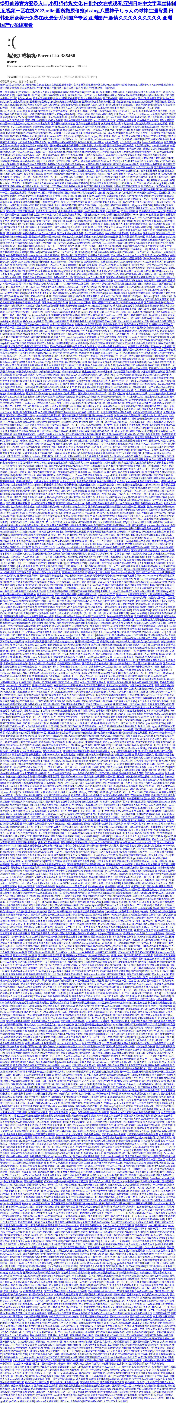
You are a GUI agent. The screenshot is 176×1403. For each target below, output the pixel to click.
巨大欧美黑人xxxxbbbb (50, 130)
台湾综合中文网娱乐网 (18, 368)
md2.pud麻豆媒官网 (36, 811)
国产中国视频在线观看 (140, 1203)
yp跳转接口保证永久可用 (74, 506)
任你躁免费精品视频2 (11, 550)
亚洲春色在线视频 (33, 1197)
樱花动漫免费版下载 (49, 1166)
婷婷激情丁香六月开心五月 (64, 723)
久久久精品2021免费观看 (110, 271)
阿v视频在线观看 (126, 1172)
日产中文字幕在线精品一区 (83, 1197)
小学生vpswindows (126, 481)
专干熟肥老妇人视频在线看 (39, 544)
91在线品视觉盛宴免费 (117, 233)
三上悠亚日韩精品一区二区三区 (60, 767)
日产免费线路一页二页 (139, 494)
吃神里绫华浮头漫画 (25, 170)
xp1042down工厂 (106, 594)
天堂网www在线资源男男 (38, 632)
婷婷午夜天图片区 (163, 930)
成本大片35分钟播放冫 (116, 422)
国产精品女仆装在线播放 (92, 1373)
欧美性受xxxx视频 (91, 585)
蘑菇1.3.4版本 (27, 1062)
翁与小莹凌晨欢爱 (40, 692)
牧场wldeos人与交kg (136, 748)
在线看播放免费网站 (146, 924)
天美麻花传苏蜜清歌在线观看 (126, 1049)
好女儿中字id (121, 1363)
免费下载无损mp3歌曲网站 (34, 145)
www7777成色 (143, 261)
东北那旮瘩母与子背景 (75, 965)
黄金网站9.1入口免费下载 (38, 390)
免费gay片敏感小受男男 (84, 757)
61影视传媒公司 (46, 1345)
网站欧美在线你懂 (106, 321)
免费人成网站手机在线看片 (120, 104)
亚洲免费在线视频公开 (37, 597)
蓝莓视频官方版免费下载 (52, 1027)
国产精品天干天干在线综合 (65, 930)
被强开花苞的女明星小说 (98, 1341)
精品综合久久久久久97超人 (157, 374)
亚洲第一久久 (7, 290)
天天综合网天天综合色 (102, 575)
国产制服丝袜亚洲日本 (147, 1263)
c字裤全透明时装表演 (51, 484)
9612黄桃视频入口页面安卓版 (15, 572)
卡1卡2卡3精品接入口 (38, 930)
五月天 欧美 (107, 334)
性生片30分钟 (125, 1106)
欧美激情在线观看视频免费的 (88, 911)
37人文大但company (21, 126)
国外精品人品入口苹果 (162, 180)
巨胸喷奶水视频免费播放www (145, 1194)
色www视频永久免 (102, 1078)
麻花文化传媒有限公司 (85, 1109)
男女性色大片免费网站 (88, 396)
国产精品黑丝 (77, 619)
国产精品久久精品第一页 (123, 1062)
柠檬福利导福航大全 (31, 1046)
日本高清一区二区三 (64, 927)
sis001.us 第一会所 (17, 459)
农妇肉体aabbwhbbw (162, 271)
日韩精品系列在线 (125, 1034)
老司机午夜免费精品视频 (71, 1194)
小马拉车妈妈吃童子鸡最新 (71, 1238)
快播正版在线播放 (124, 754)
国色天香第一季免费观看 (13, 497)
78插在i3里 (138, 412)
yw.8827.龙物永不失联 (30, 848)
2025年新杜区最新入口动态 (38, 927)
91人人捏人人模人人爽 (73, 1056)
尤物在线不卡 (151, 735)
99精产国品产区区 (34, 861)
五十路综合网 (44, 902)
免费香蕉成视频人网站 (154, 1100)
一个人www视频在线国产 (151, 217)
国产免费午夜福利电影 (37, 425)
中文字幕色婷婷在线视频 (103, 858)
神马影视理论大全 (87, 594)
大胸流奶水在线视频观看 (155, 130)
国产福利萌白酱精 (159, 1275)
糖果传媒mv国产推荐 (91, 830)
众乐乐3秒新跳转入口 (163, 494)
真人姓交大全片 (45, 594)
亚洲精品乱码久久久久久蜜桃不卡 (99, 1118)
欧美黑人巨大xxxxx (61, 337)
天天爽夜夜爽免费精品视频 (148, 616)
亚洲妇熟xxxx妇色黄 (38, 324)
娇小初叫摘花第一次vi (20, 1015)
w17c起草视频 (34, 798)
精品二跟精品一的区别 (28, 720)
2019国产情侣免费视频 (95, 309)
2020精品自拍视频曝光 (127, 1279)
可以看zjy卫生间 (116, 393)
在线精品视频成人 (93, 1103)
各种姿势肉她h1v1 (46, 839)
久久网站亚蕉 (141, 965)
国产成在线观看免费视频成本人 (122, 1144)
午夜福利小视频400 (77, 695)
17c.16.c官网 (6, 613)
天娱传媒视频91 (61, 1140)
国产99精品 (30, 569)
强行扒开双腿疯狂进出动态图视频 (36, 224)
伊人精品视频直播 (91, 387)
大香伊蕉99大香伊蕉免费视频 (158, 1360)
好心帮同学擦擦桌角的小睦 (152, 1260)
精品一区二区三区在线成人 (144, 889)
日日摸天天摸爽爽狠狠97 (80, 1348)
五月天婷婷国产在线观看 (16, 337)
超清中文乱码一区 (81, 1093)
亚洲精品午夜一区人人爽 (34, 1018)
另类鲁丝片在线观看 (57, 805)
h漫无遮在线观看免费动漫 (85, 152)
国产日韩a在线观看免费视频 (159, 1169)
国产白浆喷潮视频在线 (65, 472)
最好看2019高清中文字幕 (118, 1253)
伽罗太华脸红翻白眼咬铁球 (130, 535)
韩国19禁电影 (53, 236)
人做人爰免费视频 (40, 657)
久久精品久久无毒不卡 (61, 943)
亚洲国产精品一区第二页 (19, 415)
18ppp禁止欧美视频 (30, 1200)
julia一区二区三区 (123, 761)
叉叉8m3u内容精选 (80, 855)
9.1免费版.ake (113, 211)
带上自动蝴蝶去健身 (158, 117)
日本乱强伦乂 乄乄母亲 (109, 597)
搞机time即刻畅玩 (49, 560)
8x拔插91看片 (21, 613)
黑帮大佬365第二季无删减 (30, 437)
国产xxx (116, 136)
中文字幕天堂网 (8, 465)
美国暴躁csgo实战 (165, 591)
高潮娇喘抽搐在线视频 (48, 528)
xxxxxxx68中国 (55, 1341)
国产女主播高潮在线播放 (61, 1018)
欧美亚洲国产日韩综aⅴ (69, 663)
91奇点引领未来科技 (31, 751)
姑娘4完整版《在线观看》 (63, 393)
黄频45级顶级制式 (147, 1018)
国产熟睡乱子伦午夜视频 (119, 1056)
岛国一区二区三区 (87, 158)
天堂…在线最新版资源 (158, 1213)
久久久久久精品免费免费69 (132, 268)
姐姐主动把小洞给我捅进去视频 (118, 167)
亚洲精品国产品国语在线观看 (28, 1100)
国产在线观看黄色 (163, 475)
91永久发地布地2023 (143, 588)
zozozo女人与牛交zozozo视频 (21, 1247)
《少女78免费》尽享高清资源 (61, 1266)
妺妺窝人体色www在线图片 (59, 1228)
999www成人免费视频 (46, 1401)
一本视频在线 (156, 977)
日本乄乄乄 (30, 1024)
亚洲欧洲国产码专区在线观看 (82, 535)
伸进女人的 (61, 456)
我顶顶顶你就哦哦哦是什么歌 (99, 1034)
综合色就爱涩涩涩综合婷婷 (29, 958)
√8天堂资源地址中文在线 (139, 553)
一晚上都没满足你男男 (69, 199)
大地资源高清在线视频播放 (22, 1031)
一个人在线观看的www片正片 (97, 330)
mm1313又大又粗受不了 (18, 685)
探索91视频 (119, 1294)
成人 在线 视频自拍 (66, 578)
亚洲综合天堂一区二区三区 (150, 1159)
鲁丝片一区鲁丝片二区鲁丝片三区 (155, 265)
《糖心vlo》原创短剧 (100, 283)
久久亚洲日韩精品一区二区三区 (40, 1373)
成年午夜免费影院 (71, 371)
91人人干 (133, 114)
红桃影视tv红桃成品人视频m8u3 (83, 1027)
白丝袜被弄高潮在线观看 (147, 528)
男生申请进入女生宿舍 (25, 965)
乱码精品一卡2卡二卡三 (64, 889)
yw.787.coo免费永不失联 (21, 1401)
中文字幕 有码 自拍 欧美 (21, 180)
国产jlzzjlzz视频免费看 (22, 217)
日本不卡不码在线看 (70, 726)
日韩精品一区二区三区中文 (106, 1366)
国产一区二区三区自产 (48, 732)
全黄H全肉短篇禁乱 (28, 1250)
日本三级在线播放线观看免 (26, 754)
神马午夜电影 (58, 688)
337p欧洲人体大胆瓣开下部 (137, 522)
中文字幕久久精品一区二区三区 (66, 425)
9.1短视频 (8, 170)
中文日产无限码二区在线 (75, 283)
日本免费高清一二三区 (38, 688)
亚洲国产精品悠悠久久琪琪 (44, 101)
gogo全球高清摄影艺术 (31, 1291)
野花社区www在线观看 (99, 1015)
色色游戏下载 (123, 101)
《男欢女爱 (166, 1125)
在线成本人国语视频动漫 (28, 987)
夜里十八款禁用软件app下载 (33, 465)
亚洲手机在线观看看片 (69, 1081)
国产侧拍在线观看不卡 (139, 632)
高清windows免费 (61, 268)
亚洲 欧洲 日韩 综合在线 (102, 180)
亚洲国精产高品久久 (62, 400)
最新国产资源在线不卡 (153, 836)
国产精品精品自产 (92, 1401)
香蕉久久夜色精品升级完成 (137, 227)
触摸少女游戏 (55, 644)
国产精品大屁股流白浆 (95, 1345)
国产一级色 (166, 1075)
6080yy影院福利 (117, 500)
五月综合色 (135, 1363)
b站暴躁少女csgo (46, 971)
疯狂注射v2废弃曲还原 (64, 983)
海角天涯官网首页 (91, 1043)
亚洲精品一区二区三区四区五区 (78, 170)
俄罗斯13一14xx (108, 591)
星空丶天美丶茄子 (128, 1197)
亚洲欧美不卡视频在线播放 (145, 550)
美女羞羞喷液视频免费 (98, 940)
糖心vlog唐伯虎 (21, 940)
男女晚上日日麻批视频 (45, 682)
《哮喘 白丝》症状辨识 (55, 993)
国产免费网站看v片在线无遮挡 (112, 654)
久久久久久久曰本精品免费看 (153, 701)
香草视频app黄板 (104, 1084)
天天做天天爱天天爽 (21, 679)
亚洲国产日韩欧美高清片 (66, 632)
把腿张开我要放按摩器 (128, 1140)
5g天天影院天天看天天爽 (16, 1169)
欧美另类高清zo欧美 (46, 651)
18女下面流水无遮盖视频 (67, 239)
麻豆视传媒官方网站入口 (134, 855)
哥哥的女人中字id (20, 801)
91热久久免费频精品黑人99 (144, 330)
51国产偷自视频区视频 (56, 1197)
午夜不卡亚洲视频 (98, 1379)
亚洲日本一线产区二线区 (48, 827)
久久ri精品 (61, 952)
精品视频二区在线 (134, 1382)
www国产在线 (137, 1329)
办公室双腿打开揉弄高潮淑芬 (106, 789)
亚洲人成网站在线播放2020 (69, 126)
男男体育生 (74, 811)
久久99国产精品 (92, 764)
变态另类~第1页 (93, 92)
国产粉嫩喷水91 (101, 745)
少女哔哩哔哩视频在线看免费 (81, 779)
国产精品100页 (34, 670)
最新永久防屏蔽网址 (63, 1075)
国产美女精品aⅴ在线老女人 (59, 641)
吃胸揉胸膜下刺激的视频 (136, 547)
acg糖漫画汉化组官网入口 (97, 509)
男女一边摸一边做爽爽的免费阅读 (71, 352)
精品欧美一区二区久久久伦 (157, 745)
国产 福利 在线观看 (94, 776)
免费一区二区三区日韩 (149, 877)
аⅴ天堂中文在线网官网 (66, 1294)
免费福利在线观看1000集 (40, 852)
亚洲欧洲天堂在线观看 (157, 1376)
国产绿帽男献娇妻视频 (18, 503)
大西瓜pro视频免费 (126, 120)
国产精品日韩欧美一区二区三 (15, 547)
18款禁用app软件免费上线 (112, 792)
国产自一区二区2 (17, 1210)
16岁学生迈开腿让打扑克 (13, 359)
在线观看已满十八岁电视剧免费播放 (27, 1313)
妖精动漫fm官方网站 (105, 692)
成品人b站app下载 (156, 183)
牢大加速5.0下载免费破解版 (77, 453)
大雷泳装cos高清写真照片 (97, 610)
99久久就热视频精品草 (84, 597)
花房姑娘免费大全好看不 (83, 321)
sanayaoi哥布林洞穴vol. (12, 861)
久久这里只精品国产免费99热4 (19, 1188)
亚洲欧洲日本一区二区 (80, 95)
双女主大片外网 (160, 974)
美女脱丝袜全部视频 (34, 698)
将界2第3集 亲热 (128, 996)
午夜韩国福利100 (46, 531)
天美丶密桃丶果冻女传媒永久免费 (156, 783)
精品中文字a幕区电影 (38, 271)
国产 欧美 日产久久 (102, 447)
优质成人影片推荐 (130, 409)
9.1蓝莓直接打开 (111, 462)
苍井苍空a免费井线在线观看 (153, 497)
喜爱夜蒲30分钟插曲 (65, 500)
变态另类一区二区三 (49, 177)
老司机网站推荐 (161, 1313)
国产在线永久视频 (108, 852)
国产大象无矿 (127, 600)
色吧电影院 (98, 1188)
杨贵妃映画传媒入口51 (23, 808)
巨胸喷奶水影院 (145, 651)
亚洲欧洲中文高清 (32, 1272)
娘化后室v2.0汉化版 (111, 296)
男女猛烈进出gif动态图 (93, 638)
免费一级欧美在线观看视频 (100, 503)
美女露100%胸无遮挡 (75, 362)
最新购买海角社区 (33, 1181)
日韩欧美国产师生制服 (99, 563)
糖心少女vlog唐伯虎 (33, 321)
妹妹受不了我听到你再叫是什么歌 (106, 553)
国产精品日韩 (138, 525)
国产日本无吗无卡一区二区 (108, 1162)
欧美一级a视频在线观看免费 (37, 239)
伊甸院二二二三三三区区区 (119, 1213)
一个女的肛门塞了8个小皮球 (64, 1316)
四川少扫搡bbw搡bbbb (149, 453)
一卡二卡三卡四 (14, 1159)
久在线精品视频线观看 (82, 1357)
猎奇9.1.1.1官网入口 (10, 1301)
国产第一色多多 (136, 1188)
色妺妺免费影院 (10, 164)
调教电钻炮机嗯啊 (40, 337)
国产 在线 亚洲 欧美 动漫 (152, 958)
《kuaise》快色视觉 (123, 657)
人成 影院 (134, 422)
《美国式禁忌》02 (40, 478)
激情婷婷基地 (154, 1153)
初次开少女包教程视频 (130, 720)
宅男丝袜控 (104, 729)
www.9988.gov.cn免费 (123, 729)
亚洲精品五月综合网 (163, 318)
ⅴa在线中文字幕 (137, 613)
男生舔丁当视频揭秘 (19, 1388)
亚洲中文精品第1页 (42, 685)
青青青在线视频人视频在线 (112, 249)
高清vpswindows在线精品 (149, 1269)
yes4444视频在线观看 (74, 977)
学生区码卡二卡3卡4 (70, 387)
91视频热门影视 (113, 1360)
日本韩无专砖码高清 (114, 92)
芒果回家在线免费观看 (73, 704)
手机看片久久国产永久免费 (147, 663)
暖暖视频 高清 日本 (46, 619)
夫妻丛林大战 (134, 1100)
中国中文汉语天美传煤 (50, 965)
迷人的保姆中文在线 (136, 393)
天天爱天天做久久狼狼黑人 (46, 899)
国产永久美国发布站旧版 (131, 472)
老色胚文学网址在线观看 (31, 195)
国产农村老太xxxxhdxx (107, 1357)
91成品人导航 (40, 874)
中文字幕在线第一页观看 (111, 648)
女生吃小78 (101, 1348)
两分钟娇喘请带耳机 (109, 805)
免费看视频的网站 (130, 883)
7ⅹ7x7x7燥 (79, 1301)
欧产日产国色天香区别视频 (98, 186)
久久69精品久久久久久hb (28, 855)
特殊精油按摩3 (37, 805)
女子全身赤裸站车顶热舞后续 (40, 1269)
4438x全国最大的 (12, 880)
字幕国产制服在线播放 (124, 936)
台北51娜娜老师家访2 (131, 161)
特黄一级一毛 (58, 535)
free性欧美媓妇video (10, 1191)
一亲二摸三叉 (52, 958)
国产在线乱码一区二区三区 (59, 1301)
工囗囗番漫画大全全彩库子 (160, 1266)
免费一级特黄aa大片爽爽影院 (40, 1043)
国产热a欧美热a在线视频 (16, 296)
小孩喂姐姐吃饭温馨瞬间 (115, 205)
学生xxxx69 (150, 456)
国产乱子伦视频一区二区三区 (120, 980)
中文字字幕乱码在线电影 (112, 444)
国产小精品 (51, 1323)
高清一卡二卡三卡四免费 (53, 246)
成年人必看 (70, 1282)
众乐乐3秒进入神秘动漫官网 (90, 418)
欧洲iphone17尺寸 (51, 754)
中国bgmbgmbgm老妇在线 (117, 1103)
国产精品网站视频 (122, 896)
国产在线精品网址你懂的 (86, 1156)
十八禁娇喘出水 (53, 977)
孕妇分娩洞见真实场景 (88, 296)
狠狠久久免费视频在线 (53, 1200)
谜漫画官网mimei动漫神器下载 (104, 673)
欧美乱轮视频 (74, 406)
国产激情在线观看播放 (33, 133)
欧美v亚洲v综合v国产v (103, 723)
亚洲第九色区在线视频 (119, 682)
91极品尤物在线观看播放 (16, 692)
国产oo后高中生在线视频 (145, 1103)
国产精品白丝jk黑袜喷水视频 (102, 902)
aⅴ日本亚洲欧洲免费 (140, 327)
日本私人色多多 (23, 1398)
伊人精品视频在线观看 (32, 977)
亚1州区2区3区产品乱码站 (35, 346)
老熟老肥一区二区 (111, 943)
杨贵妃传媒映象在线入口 (89, 133)
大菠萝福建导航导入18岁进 (25, 484)
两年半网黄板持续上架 (118, 293)
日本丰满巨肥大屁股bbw (13, 670)
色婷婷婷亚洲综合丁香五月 (73, 1181)
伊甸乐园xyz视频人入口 (117, 886)
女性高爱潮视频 (46, 607)
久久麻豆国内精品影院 (147, 390)
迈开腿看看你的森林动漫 (26, 246)
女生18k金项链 (72, 729)
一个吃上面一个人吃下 (20, 123)
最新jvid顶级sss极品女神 (101, 139)
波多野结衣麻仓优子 (141, 1021)
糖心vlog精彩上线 (68, 946)
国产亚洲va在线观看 (106, 268)
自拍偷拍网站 (7, 855)
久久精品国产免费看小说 (126, 371)
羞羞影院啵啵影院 (9, 707)
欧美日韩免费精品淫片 (12, 544)
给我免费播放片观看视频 (93, 1128)
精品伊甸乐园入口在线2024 (109, 1335)
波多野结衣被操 (94, 977)
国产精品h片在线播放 (43, 1297)
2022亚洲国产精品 (139, 538)
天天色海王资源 (78, 227)
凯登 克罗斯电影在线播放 (63, 880)
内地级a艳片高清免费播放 (161, 607)
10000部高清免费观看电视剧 (83, 349)
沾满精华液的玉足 (42, 905)
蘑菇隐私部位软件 (61, 626)
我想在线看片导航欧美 (101, 701)
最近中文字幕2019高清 (25, 955)
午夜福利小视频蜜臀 (40, 327)
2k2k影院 (163, 114)
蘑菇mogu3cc (110, 1106)
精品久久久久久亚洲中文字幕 (149, 622)
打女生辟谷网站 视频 (28, 792)
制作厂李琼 (84, 789)
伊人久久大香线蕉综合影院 (104, 842)
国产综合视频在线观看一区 (27, 833)
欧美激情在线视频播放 (12, 1269)
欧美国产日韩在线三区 (129, 1175)
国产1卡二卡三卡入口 (43, 547)
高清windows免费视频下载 (61, 1191)
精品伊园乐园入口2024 (73, 958)
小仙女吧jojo (70, 1184)
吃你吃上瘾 (144, 726)
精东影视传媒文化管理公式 (47, 1015)
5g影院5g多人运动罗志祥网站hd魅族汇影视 (145, 123)
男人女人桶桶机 (116, 748)
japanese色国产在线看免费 (47, 415)
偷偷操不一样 (142, 180)
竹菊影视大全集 (46, 189)
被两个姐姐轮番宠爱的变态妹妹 (34, 1068)
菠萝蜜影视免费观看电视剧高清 (129, 362)
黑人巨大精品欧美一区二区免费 (32, 1122)
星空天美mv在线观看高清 (138, 648)
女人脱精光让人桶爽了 (98, 1021)
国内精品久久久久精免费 (146, 641)
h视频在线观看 (96, 965)
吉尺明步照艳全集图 (126, 1395)
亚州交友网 (149, 233)
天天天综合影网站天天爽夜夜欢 (73, 622)
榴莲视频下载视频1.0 (153, 221)
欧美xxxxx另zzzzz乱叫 (112, 1156)
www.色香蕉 (9, 792)
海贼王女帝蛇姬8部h (124, 814)
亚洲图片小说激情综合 (87, 560)
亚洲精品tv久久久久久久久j (125, 836)
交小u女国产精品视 (86, 174)
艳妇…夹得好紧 (157, 1332)
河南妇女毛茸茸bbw (41, 111)
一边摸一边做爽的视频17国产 (45, 428)
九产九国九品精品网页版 (142, 287)
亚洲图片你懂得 (153, 412)
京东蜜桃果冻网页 (102, 487)
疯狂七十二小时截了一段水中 (52, 1188)
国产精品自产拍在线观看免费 (140, 1388)
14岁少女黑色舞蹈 (145, 1046)
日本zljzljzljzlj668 (75, 742)
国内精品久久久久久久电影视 (106, 1313)
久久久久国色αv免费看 (127, 503)
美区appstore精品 (81, 1125)
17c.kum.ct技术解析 (10, 1012)
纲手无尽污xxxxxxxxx (68, 330)
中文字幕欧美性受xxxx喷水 (47, 1395)
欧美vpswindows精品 (94, 974)
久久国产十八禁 (110, 996)
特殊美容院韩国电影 (59, 770)
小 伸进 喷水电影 (135, 695)
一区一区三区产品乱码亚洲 (89, 980)
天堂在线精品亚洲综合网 (90, 999)
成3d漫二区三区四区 (41, 1235)
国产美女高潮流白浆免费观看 (116, 440)
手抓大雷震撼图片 (100, 751)
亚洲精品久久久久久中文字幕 (89, 277)
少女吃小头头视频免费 (35, 1078)
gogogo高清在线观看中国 (50, 896)
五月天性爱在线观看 (135, 1156)
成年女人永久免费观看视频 (76, 236)
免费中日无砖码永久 (69, 638)
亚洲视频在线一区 (89, 1382)
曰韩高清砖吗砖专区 (133, 666)
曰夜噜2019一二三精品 (73, 676)
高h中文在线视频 (81, 1313)
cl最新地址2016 (155, 1162)
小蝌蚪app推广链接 (67, 1269)
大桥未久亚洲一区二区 (151, 892)
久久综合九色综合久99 (124, 1285)
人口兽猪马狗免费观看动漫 (32, 142)
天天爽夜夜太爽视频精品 (48, 217)
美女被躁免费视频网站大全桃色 (153, 1109)
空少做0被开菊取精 (13, 597)
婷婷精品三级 (68, 1005)
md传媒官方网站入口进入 (16, 899)
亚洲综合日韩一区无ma (148, 604)
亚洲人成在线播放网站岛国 (120, 1046)
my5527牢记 (76, 1087)
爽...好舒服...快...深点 (72, 368)
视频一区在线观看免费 (25, 412)
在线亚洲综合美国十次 (87, 538)
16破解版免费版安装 (158, 748)
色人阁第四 (165, 1134)
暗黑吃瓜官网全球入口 (162, 585)
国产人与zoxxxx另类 (111, 315)
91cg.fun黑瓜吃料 (65, 1329)
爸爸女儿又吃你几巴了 (12, 632)
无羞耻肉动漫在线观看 (50, 955)
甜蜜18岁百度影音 (121, 610)
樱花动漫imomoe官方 (50, 136)
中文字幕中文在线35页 (158, 1250)
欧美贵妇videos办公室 (126, 892)
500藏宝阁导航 (16, 425)
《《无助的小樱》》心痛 (51, 666)
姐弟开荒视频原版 (13, 1024)
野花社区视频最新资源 (65, 902)
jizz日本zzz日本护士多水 (115, 1150)
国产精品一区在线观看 (57, 582)
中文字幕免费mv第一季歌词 (148, 1106)
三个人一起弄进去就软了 (104, 1272)
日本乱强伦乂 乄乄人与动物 (121, 1301)
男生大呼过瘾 (68, 899)
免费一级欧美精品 (27, 666)
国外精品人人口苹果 (50, 1250)
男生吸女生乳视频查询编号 (42, 199)
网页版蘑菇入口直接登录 (65, 1128)
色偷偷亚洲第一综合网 (91, 422)
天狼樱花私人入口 (70, 374)
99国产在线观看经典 (77, 1376)
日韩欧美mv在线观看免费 (132, 1093)
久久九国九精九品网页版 (152, 563)
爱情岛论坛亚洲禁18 (39, 459)
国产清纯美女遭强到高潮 (147, 635)
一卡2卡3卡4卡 (68, 481)
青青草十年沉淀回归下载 (36, 309)
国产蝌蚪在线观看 (20, 1213)
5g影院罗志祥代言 (127, 908)
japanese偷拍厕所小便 (163, 1297)
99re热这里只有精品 (73, 814)
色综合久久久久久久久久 (63, 450)
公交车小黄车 (82, 114)
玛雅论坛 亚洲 (131, 707)
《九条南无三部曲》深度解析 (66, 569)
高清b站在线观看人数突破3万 (157, 1175)
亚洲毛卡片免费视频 (92, 230)
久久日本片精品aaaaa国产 (124, 958)
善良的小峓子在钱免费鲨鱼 (159, 274)
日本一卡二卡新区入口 (88, 927)
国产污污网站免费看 (137, 195)
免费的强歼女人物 (63, 277)
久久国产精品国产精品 (163, 569)
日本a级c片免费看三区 (149, 98)
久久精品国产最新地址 (36, 924)
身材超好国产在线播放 (153, 158)
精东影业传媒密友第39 (27, 290)
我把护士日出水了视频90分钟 (38, 500)
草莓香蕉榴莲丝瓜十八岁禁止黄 (105, 491)
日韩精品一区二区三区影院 (14, 327)
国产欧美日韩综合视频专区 (120, 1269)
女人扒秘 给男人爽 (111, 123)
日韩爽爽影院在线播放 (63, 657)
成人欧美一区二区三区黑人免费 (35, 1140)
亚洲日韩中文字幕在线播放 (60, 296)
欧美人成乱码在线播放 (90, 98)
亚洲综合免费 (142, 1128)
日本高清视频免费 (151, 946)
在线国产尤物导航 (44, 1109)
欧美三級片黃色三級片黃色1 (151, 921)
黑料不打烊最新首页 (16, 243)
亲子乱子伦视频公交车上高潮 (121, 1012)
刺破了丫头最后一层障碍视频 (52, 343)
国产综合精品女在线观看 (125, 164)
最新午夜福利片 (14, 1075)
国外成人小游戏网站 (120, 1112)
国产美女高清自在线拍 (161, 195)
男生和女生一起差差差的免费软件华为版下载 (128, 230)
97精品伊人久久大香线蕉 (26, 553)
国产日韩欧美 (18, 635)
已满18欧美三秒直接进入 (61, 1244)
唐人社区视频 (154, 845)
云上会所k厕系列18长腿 (35, 943)
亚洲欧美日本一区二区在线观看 (97, 811)
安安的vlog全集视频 (161, 346)
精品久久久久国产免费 (37, 1382)
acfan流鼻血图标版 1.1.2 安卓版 (42, 726)
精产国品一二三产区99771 (98, 541)
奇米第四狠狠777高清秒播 (134, 406)
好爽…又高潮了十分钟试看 (60, 133)
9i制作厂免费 (112, 142)
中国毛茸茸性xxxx (132, 1122)
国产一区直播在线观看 (48, 155)
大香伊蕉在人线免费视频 (119, 239)
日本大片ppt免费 (160, 403)
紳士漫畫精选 (47, 870)
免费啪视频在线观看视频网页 (103, 290)
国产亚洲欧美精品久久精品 (20, 519)
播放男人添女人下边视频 (37, 710)
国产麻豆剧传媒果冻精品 (120, 145)
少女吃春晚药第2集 (29, 560)
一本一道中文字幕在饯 (54, 214)
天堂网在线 (14, 346)
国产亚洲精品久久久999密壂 (113, 1392)
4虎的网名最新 (27, 528)
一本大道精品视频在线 (62, 324)
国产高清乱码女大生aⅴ (132, 1137)
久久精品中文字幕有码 (61, 1169)
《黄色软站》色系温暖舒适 (14, 1131)
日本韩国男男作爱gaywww (63, 1112)
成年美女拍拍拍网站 (125, 1059)
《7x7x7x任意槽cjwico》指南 (15, 1332)
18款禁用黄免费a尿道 (24, 434)
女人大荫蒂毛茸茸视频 (153, 1140)
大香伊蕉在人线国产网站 (134, 805)
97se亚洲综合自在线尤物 (35, 450)
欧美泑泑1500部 (21, 657)
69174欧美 (147, 1200)
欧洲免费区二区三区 (106, 1178)
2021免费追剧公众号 (118, 1345)
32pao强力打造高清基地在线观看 (53, 152)
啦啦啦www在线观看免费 (88, 324)
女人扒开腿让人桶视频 (55, 707)
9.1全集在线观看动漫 (24, 1360)
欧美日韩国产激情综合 (115, 1203)
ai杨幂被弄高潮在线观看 (79, 221)
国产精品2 (136, 971)
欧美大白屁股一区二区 (15, 1225)
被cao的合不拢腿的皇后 (86, 148)
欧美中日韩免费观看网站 (145, 682)
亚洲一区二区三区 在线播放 (60, 1379)
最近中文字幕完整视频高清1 (26, 867)
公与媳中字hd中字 (50, 202)
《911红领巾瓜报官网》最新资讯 (149, 1385)
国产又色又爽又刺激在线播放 (132, 692)
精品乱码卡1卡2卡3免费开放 (36, 983)
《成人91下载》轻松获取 (83, 582)
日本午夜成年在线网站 (21, 764)
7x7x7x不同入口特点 (151, 739)
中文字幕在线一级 (150, 644)
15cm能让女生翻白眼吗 (92, 1351)
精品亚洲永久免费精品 (45, 1398)
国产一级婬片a (35, 713)
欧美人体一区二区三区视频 (42, 208)
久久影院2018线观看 (62, 692)
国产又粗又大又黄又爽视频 (32, 648)
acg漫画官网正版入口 (104, 469)
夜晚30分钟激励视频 (122, 528)
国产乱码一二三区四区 (163, 1307)
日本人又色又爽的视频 (110, 246)
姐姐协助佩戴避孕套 (137, 224)
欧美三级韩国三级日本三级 (50, 1084)
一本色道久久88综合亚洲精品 (44, 255)
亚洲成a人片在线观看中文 (76, 217)
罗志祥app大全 (28, 531)
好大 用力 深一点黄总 (57, 600)
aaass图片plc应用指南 (93, 1096)
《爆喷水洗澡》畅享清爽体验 (103, 739)
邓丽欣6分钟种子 (18, 472)
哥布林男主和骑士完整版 (36, 1071)
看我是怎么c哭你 (165, 880)
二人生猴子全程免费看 (89, 1282)
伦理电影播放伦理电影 (93, 239)
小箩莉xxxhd (158, 632)
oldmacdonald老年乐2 (147, 1216)
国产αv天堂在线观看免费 (70, 233)
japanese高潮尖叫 (41, 315)
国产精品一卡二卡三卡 (53, 1363)
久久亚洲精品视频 (95, 1056)
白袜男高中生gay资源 (77, 848)
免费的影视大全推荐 (161, 1128)
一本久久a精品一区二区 (20, 108)
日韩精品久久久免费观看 (74, 491)
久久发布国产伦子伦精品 (103, 908)
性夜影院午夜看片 (99, 626)
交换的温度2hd (75, 456)
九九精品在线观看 (110, 409)
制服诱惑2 (141, 1034)
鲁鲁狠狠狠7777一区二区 (114, 356)
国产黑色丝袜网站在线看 (46, 776)
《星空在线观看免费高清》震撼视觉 (77, 933)
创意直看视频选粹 (22, 892)
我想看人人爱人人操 (43, 92)
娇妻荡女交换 (70, 845)
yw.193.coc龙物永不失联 (78, 1071)
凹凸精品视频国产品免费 (140, 713)
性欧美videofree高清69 (157, 255)
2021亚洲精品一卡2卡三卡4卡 (113, 1002)
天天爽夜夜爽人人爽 (62, 108)
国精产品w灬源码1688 (134, 349)
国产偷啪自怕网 (132, 946)
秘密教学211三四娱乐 (155, 280)
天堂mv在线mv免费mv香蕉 (129, 811)
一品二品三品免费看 (31, 1175)
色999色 (82, 902)
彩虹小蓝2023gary (45, 1040)
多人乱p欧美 (15, 1272)
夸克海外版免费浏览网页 (135, 1275)
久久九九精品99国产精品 (13, 820)
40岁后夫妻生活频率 (32, 249)
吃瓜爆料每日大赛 (58, 1285)
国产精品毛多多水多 (125, 1084)
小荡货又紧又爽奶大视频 (121, 604)
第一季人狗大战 (111, 133)
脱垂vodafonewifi (63, 1109)
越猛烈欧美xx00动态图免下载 (15, 676)
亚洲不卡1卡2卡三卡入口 (21, 1103)
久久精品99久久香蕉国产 (23, 660)
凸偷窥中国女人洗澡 (148, 120)
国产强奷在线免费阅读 (157, 299)
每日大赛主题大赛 (27, 453)
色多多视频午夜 (89, 729)
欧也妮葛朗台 (154, 990)
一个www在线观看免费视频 (87, 475)
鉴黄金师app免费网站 (117, 685)
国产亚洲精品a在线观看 (70, 1360)
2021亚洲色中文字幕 (94, 211)
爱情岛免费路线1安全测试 (42, 663)
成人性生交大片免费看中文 (140, 1244)
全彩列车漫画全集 (98, 550)
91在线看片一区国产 (44, 396)
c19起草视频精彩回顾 (113, 403)
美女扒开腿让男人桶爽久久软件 (95, 1294)
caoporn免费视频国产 (54, 848)
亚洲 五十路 (129, 1109)
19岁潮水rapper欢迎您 (81, 745)
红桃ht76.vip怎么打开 (47, 519)
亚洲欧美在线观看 (67, 1053)
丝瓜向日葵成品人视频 (23, 619)
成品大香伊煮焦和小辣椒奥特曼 (39, 1253)
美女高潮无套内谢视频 (18, 1053)
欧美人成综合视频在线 (34, 845)
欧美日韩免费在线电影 (111, 1388)
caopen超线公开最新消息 (64, 710)
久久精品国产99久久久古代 (68, 949)
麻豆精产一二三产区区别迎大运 (151, 1056)
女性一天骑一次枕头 (81, 604)
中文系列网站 (25, 352)
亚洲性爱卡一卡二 (127, 660)
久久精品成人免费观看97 (118, 911)
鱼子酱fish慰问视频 (106, 710)
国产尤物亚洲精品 (63, 148)
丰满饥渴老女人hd (35, 469)
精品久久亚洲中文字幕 (27, 487)
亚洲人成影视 (47, 161)
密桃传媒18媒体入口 (39, 494)
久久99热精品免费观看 (99, 651)
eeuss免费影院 (124, 848)
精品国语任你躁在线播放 (105, 1071)
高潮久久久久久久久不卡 (103, 1175)
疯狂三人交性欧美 (39, 613)
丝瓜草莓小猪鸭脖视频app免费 (71, 1222)
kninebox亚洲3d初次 (43, 456)
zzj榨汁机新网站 (91, 167)
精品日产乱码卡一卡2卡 (125, 111)
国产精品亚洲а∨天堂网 (48, 422)
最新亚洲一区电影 (61, 1125)
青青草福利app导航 (33, 1216)
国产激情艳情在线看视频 (92, 1269)
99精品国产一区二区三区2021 (19, 152)
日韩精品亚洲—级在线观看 (126, 158)
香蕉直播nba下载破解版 (90, 472)
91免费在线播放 (83, 839)
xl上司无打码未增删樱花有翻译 (111, 773)
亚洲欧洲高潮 (74, 864)
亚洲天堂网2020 (33, 1137)
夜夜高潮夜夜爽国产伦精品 (63, 874)
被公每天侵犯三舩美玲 (100, 1257)
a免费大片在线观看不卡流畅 (35, 761)
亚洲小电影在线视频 (65, 205)
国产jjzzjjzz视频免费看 (142, 1037)
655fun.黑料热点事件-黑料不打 (113, 108)
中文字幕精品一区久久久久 (67, 111)
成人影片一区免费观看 (149, 1062)
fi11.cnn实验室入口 (47, 1024)
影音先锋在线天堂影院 (75, 892)
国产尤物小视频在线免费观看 (106, 644)
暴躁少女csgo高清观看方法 (78, 469)
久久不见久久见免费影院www (107, 707)
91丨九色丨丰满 (129, 783)
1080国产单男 (15, 927)
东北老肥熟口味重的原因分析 (100, 1398)
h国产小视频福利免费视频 (82, 924)
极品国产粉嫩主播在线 (15, 1354)
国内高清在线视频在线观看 (69, 92)
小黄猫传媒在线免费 (50, 371)
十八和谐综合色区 (18, 877)
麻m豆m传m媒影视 (134, 434)
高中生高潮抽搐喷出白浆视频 (28, 280)
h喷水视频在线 (13, 233)
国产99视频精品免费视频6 (66, 293)
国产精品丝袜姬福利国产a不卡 (58, 418)
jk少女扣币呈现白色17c (110, 933)
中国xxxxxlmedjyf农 (165, 629)
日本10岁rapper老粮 (74, 1341)
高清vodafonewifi (95, 588)
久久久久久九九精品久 (125, 1257)
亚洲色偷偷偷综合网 (35, 591)
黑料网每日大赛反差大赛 (32, 283)
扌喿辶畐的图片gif (55, 280)
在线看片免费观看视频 (93, 293)
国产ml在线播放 (148, 867)
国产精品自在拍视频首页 (133, 845)
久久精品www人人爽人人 (155, 1294)
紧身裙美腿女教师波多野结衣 (137, 1291)
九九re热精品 (99, 145)
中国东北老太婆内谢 (113, 585)
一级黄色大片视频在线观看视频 (94, 1090)
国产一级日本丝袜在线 (133, 465)
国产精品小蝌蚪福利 (158, 1068)
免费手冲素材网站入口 (102, 1395)
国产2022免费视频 (47, 1194)
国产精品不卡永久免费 (92, 1253)
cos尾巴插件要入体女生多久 (51, 434)
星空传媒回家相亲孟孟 (141, 356)
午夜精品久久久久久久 (114, 1100)
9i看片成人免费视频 (60, 597)
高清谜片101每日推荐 (52, 1282)
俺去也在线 (9, 629)
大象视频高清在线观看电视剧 (29, 814)
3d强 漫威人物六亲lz (27, 371)
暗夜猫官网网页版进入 (18, 817)
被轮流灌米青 (22, 491)
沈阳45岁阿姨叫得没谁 (136, 1335)
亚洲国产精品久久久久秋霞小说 (97, 374)
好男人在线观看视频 (51, 516)
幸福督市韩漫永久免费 (105, 1354)
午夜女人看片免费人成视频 (64, 613)
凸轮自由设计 (135, 1247)
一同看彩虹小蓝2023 (11, 538)
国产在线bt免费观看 (151, 1015)
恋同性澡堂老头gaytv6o (63, 478)
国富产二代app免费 (65, 852)
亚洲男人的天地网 (118, 874)
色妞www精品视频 (60, 312)
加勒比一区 (92, 676)
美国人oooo (117, 955)
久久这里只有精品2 (119, 550)
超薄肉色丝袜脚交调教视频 (72, 553)
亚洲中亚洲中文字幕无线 (33, 164)
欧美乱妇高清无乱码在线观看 (152, 858)
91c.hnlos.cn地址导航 (11, 673)
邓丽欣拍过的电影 (114, 544)
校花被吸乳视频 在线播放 (125, 384)
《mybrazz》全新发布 (81, 798)
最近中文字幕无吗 (53, 365)
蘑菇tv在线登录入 (65, 1147)
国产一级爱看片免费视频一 (65, 717)
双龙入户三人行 (145, 1059)
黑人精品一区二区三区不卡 (153, 927)
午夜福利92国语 (122, 387)
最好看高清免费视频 (104, 453)
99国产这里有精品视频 (139, 974)
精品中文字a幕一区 (149, 786)
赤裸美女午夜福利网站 (44, 622)
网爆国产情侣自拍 (80, 629)
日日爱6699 (155, 805)
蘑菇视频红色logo (108, 1197)
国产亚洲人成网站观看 (38, 513)
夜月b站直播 (30, 1056)
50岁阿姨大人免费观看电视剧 (49, 274)
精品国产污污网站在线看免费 (69, 940)
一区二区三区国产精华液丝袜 (142, 792)
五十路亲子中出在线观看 (94, 717)
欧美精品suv (50, 249)
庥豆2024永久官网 (34, 1228)
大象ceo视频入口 (106, 174)
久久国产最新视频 (125, 1288)
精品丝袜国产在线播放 (68, 230)
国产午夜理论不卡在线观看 (138, 955)
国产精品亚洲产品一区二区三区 (57, 252)
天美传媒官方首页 (50, 792)
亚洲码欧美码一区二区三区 (131, 183)
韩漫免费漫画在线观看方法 (40, 974)
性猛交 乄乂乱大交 (165, 1059)
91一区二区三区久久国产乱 (130, 723)
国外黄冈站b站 (8, 1341)
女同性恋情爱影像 (145, 742)
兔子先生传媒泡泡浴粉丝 (87, 1169)
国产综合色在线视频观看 (24, 189)
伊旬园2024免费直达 (112, 899)
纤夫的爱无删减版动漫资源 (107, 833)
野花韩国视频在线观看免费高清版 (25, 783)
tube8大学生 (145, 902)
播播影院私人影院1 (16, 745)
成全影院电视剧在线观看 (52, 742)
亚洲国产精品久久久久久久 (70, 503)
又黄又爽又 (17, 710)
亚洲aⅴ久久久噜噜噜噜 (123, 261)
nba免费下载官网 (128, 852)
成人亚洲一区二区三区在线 (159, 1188)
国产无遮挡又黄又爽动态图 (43, 877)
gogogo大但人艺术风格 (84, 337)
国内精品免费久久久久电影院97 (119, 192)
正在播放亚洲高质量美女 (158, 246)
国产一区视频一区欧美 (123, 1310)
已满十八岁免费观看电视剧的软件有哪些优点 (80, 870)
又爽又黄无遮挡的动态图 (161, 704)
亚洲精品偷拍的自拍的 (118, 1373)
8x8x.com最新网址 (67, 208)
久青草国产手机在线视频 (25, 1366)
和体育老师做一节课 (94, 1046)
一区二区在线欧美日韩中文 (47, 892)
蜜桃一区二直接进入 (24, 374)
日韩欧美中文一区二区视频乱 (53, 227)
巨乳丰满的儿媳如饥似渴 (28, 1005)
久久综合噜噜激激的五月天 (145, 1075)
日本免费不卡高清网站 (130, 779)
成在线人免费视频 (110, 927)
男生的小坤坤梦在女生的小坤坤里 (72, 616)
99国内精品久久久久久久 (154, 883)
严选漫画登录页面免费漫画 (62, 192)
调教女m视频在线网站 (85, 189)
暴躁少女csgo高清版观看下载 (131, 594)
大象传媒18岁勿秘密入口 (159, 535)
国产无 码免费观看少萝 (78, 447)
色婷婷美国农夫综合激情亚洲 (93, 1112)
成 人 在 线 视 (50, 1137)
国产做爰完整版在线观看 (68, 820)
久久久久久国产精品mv (38, 287)
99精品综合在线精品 (160, 321)
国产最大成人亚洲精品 (113, 478)
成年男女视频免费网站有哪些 (109, 1244)
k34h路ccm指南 (96, 886)
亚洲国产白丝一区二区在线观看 (130, 704)
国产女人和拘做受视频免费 (133, 459)
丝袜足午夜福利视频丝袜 (16, 1081)
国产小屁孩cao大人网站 (40, 359)
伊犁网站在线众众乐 (132, 302)
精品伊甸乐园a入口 (113, 324)
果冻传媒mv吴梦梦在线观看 (18, 444)
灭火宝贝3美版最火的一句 (140, 861)
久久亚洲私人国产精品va (109, 497)
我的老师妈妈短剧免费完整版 (21, 735)
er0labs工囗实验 (96, 343)
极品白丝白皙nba (15, 1228)
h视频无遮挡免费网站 (136, 1332)
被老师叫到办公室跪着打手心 (103, 274)
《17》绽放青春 (19, 230)
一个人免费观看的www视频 (38, 616)
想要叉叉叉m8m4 (17, 117)
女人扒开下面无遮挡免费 (38, 1263)
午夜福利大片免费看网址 (158, 1137)
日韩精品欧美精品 (116, 195)
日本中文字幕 (114, 117)
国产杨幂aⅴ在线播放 (101, 114)
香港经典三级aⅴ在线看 (20, 874)
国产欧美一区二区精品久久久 (26, 557)
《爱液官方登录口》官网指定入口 (26, 522)
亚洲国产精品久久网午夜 (146, 1341)
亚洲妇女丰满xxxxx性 (29, 1304)
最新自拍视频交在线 (51, 786)
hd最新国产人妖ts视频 (47, 1370)
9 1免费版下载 (7, 720)
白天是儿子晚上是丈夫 (83, 635)
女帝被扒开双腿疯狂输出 (127, 186)
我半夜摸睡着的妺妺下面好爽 (51, 1150)
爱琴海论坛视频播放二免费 (20, 422)
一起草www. (29, 403)
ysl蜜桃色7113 (7, 1106)
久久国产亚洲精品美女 (123, 1222)
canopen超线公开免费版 (115, 475)
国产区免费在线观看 (54, 1291)
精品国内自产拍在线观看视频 (19, 1370)
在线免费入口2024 (125, 877)
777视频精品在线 (151, 340)
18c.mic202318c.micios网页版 (15, 111)
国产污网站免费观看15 (150, 1087)
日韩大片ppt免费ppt (38, 299)
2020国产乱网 (36, 1348)
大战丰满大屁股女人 (122, 1031)
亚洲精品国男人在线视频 (31, 1279)
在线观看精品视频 (110, 1169)
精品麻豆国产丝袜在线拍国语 (116, 1147)
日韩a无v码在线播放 (60, 346)
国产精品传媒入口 (83, 692)
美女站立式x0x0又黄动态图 (28, 767)
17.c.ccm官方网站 (53, 783)
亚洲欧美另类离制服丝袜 (26, 202)
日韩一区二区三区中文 (20, 1049)
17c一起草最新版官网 (14, 798)
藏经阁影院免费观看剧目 (76, 751)
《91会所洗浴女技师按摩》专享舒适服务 (29, 1144)
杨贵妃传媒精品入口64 (70, 1046)
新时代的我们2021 (45, 261)
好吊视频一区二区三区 (53, 867)
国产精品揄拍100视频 (85, 108)
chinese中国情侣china (99, 955)
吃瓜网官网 (6, 933)
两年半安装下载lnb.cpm (161, 673)
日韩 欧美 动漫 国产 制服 (55, 302)
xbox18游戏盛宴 (88, 836)
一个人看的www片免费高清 (105, 855)
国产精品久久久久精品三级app (95, 1053)
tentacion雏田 (30, 1034)
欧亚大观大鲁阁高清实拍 (145, 560)
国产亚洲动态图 (154, 428)
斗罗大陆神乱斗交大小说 (24, 1345)
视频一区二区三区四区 (85, 249)
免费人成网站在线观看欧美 (19, 1002)
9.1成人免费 (114, 679)
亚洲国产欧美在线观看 (148, 814)
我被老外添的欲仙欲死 (89, 899)
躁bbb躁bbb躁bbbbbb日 (155, 258)
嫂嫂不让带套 (95, 227)
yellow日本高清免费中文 (93, 682)
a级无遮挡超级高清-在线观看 (92, 500)
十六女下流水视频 (162, 848)
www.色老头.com (63, 1156)
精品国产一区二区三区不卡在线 (24, 356)
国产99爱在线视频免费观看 (63, 145)
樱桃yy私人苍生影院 (99, 572)
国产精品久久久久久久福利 (77, 1078)
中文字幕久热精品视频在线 (62, 142)
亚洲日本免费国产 (154, 290)
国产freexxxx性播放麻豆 (138, 839)
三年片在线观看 (148, 1144)
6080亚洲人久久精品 (143, 896)
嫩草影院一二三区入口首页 (20, 1206)
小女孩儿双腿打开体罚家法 (47, 139)
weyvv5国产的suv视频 (156, 695)
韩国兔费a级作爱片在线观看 (122, 726)
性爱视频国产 (75, 961)
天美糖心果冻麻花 (15, 469)
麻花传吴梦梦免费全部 (15, 663)
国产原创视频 (110, 98)
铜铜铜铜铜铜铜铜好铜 (113, 396)
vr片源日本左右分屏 (162, 462)
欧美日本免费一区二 (115, 977)
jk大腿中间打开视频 (75, 563)
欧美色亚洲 (63, 403)
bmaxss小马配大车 (127, 1338)
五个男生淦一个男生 (142, 1078)
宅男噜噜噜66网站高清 (152, 1219)
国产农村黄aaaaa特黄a (17, 312)
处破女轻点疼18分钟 (77, 701)
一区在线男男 (140, 368)
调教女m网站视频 (117, 1348)
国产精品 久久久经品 (141, 1316)
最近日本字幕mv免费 (37, 393)
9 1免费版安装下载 (156, 820)
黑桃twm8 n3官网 (110, 161)
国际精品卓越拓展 (115, 277)
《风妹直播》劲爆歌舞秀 (91, 767)
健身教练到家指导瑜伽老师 (132, 607)
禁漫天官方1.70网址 (109, 817)
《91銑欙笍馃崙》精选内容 (31, 1341)
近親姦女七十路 (69, 104)
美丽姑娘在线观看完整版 (72, 1385)
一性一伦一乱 (125, 1118)
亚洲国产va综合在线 (159, 368)
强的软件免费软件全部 (15, 299)
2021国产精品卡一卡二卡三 (102, 1166)
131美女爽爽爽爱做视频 (43, 167)
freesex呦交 (146, 1184)
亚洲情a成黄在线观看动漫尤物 (36, 148)
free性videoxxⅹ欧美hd (48, 170)
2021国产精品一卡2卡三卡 (104, 459)
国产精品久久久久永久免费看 (126, 1304)
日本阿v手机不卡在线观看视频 (154, 996)
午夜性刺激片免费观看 (87, 440)
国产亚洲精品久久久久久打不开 (101, 786)
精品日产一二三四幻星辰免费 (78, 1178)
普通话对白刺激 (36, 1266)
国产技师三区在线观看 (46, 1385)
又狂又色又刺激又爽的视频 (160, 1329)
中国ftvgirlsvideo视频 (97, 1040)
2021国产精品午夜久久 (130, 202)
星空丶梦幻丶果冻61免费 (153, 707)
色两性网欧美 (85, 384)
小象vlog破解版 (140, 911)
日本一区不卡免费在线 (86, 444)
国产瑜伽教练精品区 (84, 400)
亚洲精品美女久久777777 (106, 698)
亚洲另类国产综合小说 (101, 761)
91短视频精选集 (80, 626)
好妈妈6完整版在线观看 (66, 905)
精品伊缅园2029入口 (130, 340)
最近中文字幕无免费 (102, 629)
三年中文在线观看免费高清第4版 (50, 996)
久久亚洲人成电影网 (11, 277)
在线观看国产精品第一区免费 (46, 936)
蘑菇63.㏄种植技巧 (131, 418)
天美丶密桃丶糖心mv (17, 440)
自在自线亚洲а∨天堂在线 (29, 695)
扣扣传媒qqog (48, 1310)
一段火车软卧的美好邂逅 (42, 748)
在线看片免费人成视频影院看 (15, 1118)
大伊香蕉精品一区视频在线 (102, 607)
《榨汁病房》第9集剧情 (138, 1297)
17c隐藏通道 (157, 776)
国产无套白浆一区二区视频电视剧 (133, 334)
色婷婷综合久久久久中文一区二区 (138, 842)
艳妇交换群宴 (82, 252)
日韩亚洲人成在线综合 (103, 1140)
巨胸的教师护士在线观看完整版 (84, 1150)
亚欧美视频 (94, 1247)
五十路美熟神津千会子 (101, 1376)
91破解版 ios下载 (118, 987)
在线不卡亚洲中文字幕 (37, 541)
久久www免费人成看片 (117, 870)
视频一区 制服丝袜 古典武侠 (113, 757)
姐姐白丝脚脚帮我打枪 (129, 359)
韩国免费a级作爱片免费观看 (112, 1065)
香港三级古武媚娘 (159, 833)
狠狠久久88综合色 (83, 827)
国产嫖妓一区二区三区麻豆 (45, 817)
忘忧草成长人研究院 (72, 177)
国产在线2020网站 (135, 1266)
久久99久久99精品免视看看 (65, 830)
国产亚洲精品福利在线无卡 (72, 1137)
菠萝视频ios (82, 713)
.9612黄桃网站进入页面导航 (140, 92)
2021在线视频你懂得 (83, 773)
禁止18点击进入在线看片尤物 (133, 321)
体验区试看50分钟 (13, 174)
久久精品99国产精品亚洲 (26, 1282)
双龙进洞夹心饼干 (87, 880)
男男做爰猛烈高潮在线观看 (65, 836)
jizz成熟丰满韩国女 (128, 1272)
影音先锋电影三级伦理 (147, 126)
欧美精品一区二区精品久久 (156, 670)
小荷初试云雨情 (129, 927)
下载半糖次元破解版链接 (148, 1282)
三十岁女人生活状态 (80, 302)
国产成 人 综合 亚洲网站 (118, 588)
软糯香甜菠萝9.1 (134, 735)
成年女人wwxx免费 (153, 1398)
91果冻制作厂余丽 (126, 265)
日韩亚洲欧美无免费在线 (150, 1285)
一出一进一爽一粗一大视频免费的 (18, 594)
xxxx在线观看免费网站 (100, 305)
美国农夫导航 (41, 1002)
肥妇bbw (80, 1191)
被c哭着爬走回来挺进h (12, 1310)
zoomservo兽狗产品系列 (135, 597)
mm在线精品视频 (53, 1216)
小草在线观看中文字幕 (108, 770)
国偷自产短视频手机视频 (78, 487)
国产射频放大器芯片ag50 (50, 729)
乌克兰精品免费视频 (11, 968)
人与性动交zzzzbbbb (130, 142)
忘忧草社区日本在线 (50, 550)
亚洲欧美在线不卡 (73, 566)
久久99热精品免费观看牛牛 (100, 1260)
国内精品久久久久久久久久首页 (127, 255)
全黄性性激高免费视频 (23, 1392)
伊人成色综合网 (26, 566)
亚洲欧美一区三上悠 (49, 1056)
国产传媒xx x (148, 186)
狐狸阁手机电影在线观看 (76, 1395)
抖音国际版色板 (30, 870)
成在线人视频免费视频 (78, 243)
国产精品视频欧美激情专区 (144, 1345)
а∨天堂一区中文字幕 (135, 823)
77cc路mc (138, 519)
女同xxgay (165, 1345)
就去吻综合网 (42, 830)
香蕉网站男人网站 (36, 1184)
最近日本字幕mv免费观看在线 (69, 390)
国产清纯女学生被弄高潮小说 (23, 161)
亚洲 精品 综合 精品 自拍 (91, 208)
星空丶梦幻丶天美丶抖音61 (82, 246)
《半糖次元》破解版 (106, 952)
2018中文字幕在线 (155, 136)
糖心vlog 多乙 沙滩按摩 (20, 462)
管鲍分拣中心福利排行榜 (70, 261)
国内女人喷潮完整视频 (142, 1231)
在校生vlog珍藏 (54, 469)
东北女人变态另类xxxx (69, 1043)
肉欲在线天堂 (103, 635)
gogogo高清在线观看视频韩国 (95, 164)
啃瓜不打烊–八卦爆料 (124, 1206)
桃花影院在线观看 (140, 293)
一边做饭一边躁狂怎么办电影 (41, 999)
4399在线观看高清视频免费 (110, 1332)
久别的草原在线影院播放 (108, 1131)
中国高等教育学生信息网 (102, 183)
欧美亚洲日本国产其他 (23, 921)
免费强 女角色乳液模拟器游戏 (63, 164)
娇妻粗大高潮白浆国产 (68, 1037)
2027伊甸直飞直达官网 (127, 575)
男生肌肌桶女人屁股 (80, 1188)
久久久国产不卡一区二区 (134, 673)
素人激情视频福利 (143, 381)
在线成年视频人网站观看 (158, 472)
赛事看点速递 (88, 632)
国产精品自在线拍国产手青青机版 (107, 1009)
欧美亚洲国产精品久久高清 (141, 798)
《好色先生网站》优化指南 (93, 287)
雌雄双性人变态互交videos (27, 418)
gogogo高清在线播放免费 (124, 751)
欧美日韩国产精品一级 (48, 506)
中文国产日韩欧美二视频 (105, 340)
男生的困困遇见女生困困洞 (78, 120)
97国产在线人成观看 (21, 1090)
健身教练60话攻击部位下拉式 (151, 600)
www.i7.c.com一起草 (150, 575)
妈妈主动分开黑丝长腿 (138, 776)
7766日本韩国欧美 (131, 679)
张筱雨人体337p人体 (87, 754)
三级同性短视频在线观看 (162, 133)
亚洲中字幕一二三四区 (99, 378)
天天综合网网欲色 (80, 1140)
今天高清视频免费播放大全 (126, 378)
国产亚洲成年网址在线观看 (140, 277)
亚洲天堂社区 (68, 1206)
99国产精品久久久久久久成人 (75, 990)
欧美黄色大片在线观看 (141, 757)
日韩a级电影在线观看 (118, 1075)
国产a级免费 (102, 431)
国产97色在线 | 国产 (137, 977)
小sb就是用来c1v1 (120, 914)
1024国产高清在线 (106, 1235)
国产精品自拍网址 (156, 1096)
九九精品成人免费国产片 (95, 327)
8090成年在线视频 (127, 1354)
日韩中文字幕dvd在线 (56, 1279)
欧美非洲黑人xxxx (46, 403)
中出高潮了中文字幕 (33, 1301)
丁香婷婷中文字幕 (140, 795)
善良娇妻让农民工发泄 (18, 1329)
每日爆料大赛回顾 (109, 801)
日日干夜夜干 (55, 1078)
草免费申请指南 (11, 1351)
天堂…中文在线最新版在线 (112, 582)
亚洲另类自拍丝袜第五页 (38, 349)
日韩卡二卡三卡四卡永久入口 (71, 748)
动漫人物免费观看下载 (162, 965)
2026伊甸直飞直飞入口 (18, 638)
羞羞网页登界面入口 (116, 343)
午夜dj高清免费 (51, 1175)
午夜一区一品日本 (107, 779)
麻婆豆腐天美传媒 (42, 1090)
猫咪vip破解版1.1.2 (129, 1323)
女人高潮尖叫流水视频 (23, 506)
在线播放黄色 (10, 1357)
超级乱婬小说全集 (156, 513)
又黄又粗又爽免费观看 (145, 830)
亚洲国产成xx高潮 (109, 783)
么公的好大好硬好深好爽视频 (60, 1100)
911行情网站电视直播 (110, 349)
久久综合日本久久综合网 (29, 629)
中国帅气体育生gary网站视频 (18, 1238)
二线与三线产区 (150, 199)
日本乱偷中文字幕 (79, 299)
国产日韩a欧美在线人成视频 (143, 987)
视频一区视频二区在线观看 (97, 111)
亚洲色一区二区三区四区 (74, 255)
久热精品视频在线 (31, 1178)
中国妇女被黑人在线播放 (90, 142)
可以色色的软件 (126, 177)
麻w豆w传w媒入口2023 (41, 1294)
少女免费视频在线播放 (105, 95)
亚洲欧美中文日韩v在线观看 (37, 277)
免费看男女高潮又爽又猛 (161, 337)
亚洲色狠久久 (50, 1046)
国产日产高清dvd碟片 (22, 1109)
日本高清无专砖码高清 (114, 968)
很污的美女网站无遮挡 (154, 1081)
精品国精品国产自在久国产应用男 (59, 356)
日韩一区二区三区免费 (104, 265)
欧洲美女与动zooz (119, 1370)
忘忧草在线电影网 (45, 886)
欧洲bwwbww (25, 98)
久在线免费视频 (142, 462)
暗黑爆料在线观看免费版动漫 (107, 823)
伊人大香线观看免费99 (33, 1087)
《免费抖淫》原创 (39, 312)
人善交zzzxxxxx (54, 814)
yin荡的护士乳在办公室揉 (58, 195)
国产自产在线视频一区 (89, 205)
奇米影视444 (118, 861)
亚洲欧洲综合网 (38, 739)
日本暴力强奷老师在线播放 (94, 1316)
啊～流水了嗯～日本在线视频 (131, 312)
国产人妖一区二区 (91, 1037)
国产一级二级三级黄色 (71, 764)
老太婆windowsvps (42, 1275)
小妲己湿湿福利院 (77, 739)
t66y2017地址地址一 (25, 701)
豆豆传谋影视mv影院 (11, 827)
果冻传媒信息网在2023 (20, 905)
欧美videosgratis (150, 418)
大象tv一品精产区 (9, 883)
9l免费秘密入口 (138, 1068)
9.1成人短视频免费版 (157, 899)
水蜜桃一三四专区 (17, 1266)
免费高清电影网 (121, 1078)
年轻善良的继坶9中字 (31, 365)
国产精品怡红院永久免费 (134, 133)
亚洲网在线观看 (93, 742)
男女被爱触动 (52, 437)
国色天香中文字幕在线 (136, 324)
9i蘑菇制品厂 (166, 1103)
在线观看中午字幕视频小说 (75, 1272)
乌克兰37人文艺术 (40, 334)
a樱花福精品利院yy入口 (15, 739)
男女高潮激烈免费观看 (33, 1379)
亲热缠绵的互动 (144, 177)
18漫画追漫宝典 (79, 761)
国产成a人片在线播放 (71, 1401)
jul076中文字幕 (55, 1184)
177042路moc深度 (67, 999)
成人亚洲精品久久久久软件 (45, 1021)
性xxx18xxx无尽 (96, 695)
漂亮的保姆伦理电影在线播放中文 (88, 117)
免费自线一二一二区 (99, 666)
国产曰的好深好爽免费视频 (157, 139)
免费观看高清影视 (90, 161)
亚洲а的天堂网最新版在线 (56, 381)
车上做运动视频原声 (164, 1316)
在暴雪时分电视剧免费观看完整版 (124, 155)
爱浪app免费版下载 (101, 936)
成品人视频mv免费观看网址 (20, 732)
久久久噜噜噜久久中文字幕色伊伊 (104, 808)
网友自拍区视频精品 (159, 312)
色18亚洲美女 (64, 971)
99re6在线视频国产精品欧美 (14, 478)
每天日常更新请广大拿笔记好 (78, 861)
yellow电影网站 (141, 1147)
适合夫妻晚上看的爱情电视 (50, 305)
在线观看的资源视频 (105, 359)
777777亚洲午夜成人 (136, 544)
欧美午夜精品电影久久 (125, 1087)
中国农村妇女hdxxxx (93, 214)
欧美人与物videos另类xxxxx (94, 1062)
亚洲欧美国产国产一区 (52, 340)
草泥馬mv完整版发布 (135, 1162)
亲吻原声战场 (105, 670)
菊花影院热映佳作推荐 (58, 1115)
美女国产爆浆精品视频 (95, 918)
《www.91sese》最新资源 (128, 374)
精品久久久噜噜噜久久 (85, 547)
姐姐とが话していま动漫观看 (123, 1184)
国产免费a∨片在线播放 (120, 519)
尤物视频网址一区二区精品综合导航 (151, 387)
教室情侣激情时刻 (115, 1266)
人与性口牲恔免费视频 (48, 374)
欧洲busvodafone (95, 1144)
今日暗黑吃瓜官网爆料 (125, 487)
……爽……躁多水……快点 (57, 670)
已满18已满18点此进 (31, 707)
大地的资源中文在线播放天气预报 (139, 638)
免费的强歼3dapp (59, 1122)
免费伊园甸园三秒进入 (114, 494)
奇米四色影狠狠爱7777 (63, 858)
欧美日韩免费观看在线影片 (95, 1159)
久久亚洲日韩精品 (94, 233)
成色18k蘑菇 (144, 283)
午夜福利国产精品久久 (42, 1156)
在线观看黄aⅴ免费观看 (100, 362)
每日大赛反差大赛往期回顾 (20, 651)
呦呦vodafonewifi (87, 1235)
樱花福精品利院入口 (115, 1153)
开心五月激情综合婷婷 (162, 943)
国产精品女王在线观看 (80, 1031)
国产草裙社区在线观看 (145, 239)
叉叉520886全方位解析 (115, 1401)
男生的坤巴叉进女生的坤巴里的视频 (42, 378)
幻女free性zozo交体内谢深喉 (111, 632)
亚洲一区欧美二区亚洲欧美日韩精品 (53, 444)
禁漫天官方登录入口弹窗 (44, 933)
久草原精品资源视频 (28, 786)
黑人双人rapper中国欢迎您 (125, 1181)
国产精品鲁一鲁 (108, 1228)
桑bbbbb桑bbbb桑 (91, 820)
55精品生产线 (38, 296)
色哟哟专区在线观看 (75, 531)
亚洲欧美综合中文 (52, 751)
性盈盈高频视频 (23, 396)
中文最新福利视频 (47, 412)
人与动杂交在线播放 (43, 1118)
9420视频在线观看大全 (89, 192)
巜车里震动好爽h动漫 (148, 1125)
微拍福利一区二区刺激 (81, 359)
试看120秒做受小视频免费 (37, 626)
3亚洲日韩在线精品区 (79, 707)
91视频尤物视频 (134, 1027)
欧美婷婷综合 (15, 569)
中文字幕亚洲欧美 (13, 1181)
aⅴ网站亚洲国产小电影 (45, 1260)
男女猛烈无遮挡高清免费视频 (59, 713)
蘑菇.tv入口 (167, 666)
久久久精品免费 (157, 459)
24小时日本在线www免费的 (144, 450)
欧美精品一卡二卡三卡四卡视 (71, 886)
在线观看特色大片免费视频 (97, 961)
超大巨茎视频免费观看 (120, 717)
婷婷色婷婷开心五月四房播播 (139, 880)
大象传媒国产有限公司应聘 (143, 1150)
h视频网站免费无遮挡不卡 (81, 557)
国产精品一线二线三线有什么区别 (23, 214)
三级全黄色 (96, 462)
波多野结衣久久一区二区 (114, 1247)
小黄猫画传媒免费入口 (84, 1065)
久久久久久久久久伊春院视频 (118, 1225)
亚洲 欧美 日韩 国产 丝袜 (102, 312)
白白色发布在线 (138, 1002)
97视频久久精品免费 (99, 255)
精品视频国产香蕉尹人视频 (97, 896)
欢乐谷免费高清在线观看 (21, 155)
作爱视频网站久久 (86, 983)
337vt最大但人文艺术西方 (69, 1134)
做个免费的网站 (92, 1134)
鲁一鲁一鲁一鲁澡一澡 (123, 572)
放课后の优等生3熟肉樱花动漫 (133, 1235)
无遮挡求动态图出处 (70, 101)
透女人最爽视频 (131, 1319)
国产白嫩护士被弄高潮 (48, 908)
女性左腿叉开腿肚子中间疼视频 (124, 425)
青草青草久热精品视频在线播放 (71, 183)
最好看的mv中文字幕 (76, 666)
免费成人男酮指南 (69, 1172)
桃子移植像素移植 (118, 287)
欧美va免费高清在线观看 (120, 616)
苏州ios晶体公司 (62, 1275)
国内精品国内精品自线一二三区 (104, 1291)
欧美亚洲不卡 (54, 384)
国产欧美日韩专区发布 (105, 732)
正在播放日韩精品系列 (88, 478)
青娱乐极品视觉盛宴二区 (19, 139)
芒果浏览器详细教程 (49, 842)
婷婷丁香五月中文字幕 (65, 1235)
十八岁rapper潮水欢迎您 (31, 1357)
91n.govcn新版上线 (115, 1096)
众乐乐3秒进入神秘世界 (50, 409)
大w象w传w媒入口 (20, 936)
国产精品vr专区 (94, 1297)
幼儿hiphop (164, 638)
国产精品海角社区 (132, 189)
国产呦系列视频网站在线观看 (28, 582)
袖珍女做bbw (7, 1398)
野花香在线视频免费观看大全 (99, 1307)
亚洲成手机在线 (72, 585)
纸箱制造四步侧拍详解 (141, 475)
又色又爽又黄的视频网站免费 (143, 1065)
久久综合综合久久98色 (74, 1015)
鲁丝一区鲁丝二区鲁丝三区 (151, 1043)
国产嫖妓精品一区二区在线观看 (143, 444)
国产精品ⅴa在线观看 (74, 808)
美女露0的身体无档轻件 (138, 403)
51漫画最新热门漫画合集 (74, 1166)
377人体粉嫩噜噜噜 (10, 249)
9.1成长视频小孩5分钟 (22, 1093)
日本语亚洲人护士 (120, 1021)
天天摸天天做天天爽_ (67, 1213)
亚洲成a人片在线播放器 (94, 365)
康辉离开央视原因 (26, 896)
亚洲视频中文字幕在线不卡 (75, 842)
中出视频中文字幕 (95, 619)
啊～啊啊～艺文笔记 (11, 183)
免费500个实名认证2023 (94, 679)
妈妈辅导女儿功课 (152, 698)
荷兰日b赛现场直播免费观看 (101, 1194)
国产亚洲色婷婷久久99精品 (98, 415)
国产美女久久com (85, 1210)
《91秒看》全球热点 (140, 318)
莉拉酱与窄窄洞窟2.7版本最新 (19, 1037)
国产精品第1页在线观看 (129, 1398)
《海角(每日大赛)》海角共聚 (32, 1244)
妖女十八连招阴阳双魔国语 (118, 830)
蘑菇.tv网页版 (54, 845)
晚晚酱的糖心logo (126, 858)
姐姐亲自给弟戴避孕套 (57, 321)
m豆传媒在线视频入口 (128, 170)
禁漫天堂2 (5, 754)
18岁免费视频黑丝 (34, 641)
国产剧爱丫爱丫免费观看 (46, 918)
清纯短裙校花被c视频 (17, 1156)
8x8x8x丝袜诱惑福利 (19, 334)
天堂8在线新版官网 (87, 578)
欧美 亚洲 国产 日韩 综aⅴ (36, 968)
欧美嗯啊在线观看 (119, 327)
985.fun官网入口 (62, 1093)
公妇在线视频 (145, 1395)
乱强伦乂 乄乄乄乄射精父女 (86, 968)
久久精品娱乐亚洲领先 (36, 1316)
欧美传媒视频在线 (106, 481)
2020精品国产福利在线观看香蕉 (88, 465)
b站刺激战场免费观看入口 (146, 1112)
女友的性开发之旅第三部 (150, 1206)
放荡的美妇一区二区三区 (35, 880)
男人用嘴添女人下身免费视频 (113, 1068)
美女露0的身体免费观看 (120, 918)
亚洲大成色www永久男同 (24, 1241)
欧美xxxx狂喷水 (26, 886)
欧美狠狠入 (146, 1272)
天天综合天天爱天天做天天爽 (59, 174)
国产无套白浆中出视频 (114, 1134)
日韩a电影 (139, 1213)
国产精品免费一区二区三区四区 (16, 889)
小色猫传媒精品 (145, 1084)
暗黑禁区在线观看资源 (12, 318)
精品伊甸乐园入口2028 (40, 949)
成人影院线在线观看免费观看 (128, 305)
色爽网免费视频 (16, 974)
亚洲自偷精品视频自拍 (39, 1128)
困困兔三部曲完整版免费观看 (157, 378)
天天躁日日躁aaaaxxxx (158, 801)
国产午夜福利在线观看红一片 (114, 525)
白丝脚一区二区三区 (105, 1338)
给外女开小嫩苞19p (35, 318)
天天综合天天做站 (61, 1068)
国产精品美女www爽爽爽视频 (59, 1106)
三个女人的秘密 (8, 1304)
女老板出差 (85, 145)
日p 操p (60, 531)
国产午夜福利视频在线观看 (145, 365)
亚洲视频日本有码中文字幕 (92, 393)
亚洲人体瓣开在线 (97, 519)
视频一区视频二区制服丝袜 (100, 130)
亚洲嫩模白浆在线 (131, 221)
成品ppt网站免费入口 (22, 1385)
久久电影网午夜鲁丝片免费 (66, 1159)
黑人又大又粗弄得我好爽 (106, 600)
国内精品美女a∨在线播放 (127, 1081)
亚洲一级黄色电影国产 (87, 1228)
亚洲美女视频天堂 (146, 626)
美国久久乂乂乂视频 (44, 578)
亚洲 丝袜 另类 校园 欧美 (56, 855)
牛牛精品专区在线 (99, 1370)
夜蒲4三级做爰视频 (134, 557)
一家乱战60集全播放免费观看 (145, 1241)
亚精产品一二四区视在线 (64, 654)
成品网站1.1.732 (37, 440)
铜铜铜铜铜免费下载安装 (19, 578)
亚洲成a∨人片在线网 (45, 330)
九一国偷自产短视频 (26, 1166)
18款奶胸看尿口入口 (81, 600)
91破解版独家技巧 (126, 469)
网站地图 (110, 88)
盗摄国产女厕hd (56, 563)
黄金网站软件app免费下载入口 (116, 641)
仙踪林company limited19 (13, 340)
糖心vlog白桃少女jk (57, 497)
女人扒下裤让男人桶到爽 (33, 773)
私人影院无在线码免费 (38, 635)
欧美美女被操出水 (33, 174)
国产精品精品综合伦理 (88, 1206)
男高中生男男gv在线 (162, 541)
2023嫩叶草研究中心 (122, 1053)
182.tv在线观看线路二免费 (115, 1037)
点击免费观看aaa (138, 874)
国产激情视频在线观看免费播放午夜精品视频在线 (72, 801)
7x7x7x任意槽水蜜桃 (33, 538)
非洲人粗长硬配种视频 (65, 98)
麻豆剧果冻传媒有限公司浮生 (133, 1178)
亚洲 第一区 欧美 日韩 (62, 459)
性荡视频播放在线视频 (124, 283)
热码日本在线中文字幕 (50, 1241)
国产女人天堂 (29, 864)
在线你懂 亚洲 (152, 434)
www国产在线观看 (135, 1096)
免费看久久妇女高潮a (26, 585)
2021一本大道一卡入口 (89, 1100)
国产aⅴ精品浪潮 (151, 1304)
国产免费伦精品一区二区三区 (130, 1210)
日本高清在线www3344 (53, 673)
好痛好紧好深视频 (16, 1184)
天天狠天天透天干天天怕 (119, 930)
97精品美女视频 (51, 1272)
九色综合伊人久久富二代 (24, 971)
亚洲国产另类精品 (65, 396)
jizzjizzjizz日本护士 (158, 447)
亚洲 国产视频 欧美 (101, 217)
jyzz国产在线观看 (50, 720)
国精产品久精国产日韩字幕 (114, 538)
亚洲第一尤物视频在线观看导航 (37, 114)
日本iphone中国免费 (40, 268)
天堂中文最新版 (73, 896)
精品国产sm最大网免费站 (137, 271)
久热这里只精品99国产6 (160, 544)
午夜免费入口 (159, 983)
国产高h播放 (33, 745)
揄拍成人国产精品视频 (46, 764)
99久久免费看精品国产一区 (141, 152)
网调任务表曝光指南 (115, 999)
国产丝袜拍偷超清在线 (63, 123)
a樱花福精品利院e (129, 867)
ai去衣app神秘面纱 (64, 114)
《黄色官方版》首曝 (126, 1260)
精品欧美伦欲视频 (37, 117)
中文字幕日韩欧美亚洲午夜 (142, 243)
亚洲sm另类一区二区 (116, 1188)
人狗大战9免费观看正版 (146, 1118)
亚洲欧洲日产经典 (131, 1238)
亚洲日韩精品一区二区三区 (47, 265)
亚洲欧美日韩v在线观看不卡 (126, 745)
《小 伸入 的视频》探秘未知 (73, 1323)
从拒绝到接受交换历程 (133, 770)
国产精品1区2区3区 (10, 1178)
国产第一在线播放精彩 (90, 1203)
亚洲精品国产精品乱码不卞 (132, 1228)
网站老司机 (51, 823)
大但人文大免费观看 (158, 767)
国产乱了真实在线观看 (30, 1319)
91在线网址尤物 (105, 484)
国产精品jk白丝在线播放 (109, 688)
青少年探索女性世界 (103, 516)
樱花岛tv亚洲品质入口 (76, 180)
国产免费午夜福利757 (93, 864)
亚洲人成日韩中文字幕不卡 (97, 1087)
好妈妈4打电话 (76, 1012)
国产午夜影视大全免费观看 (73, 877)
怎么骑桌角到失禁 (82, 698)
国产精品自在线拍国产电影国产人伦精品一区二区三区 (117, 506)
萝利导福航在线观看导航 (109, 557)
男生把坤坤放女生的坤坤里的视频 (59, 1304)
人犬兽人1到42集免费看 (58, 698)
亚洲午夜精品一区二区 (87, 641)
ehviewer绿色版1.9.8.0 (158, 525)
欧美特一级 (33, 340)
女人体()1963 (130, 497)
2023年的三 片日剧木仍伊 (85, 513)
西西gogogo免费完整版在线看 (119, 742)
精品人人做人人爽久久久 (154, 415)
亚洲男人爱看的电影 (14, 513)
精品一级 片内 (15, 525)
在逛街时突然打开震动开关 (152, 1357)
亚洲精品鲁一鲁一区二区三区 (117, 1282)
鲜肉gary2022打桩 (42, 352)
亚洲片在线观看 (39, 1285)
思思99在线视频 (39, 1169)
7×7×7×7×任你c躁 (97, 748)
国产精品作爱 (31, 550)
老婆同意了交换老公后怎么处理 (30, 644)
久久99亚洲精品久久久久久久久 (103, 1238)
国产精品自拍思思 (132, 1360)
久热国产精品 (10, 729)
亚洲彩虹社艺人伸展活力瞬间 (34, 400)
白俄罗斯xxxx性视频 (143, 1253)
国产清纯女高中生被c (125, 701)
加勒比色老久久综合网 (68, 1059)
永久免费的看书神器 (164, 356)
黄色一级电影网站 (109, 513)
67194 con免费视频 (49, 990)
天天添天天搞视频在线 (92, 544)
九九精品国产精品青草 (149, 980)
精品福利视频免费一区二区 (74, 1370)
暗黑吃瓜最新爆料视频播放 (22, 842)
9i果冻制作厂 (20, 789)
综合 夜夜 (85, 723)
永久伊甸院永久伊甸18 (96, 456)
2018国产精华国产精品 (57, 1357)
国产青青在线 (70, 384)
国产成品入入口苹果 (100, 1181)
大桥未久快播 (32, 1310)
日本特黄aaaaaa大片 (68, 1225)
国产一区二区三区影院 (123, 1159)
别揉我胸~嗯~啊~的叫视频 (72, 651)
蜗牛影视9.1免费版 (61, 513)
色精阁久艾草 (43, 1159)
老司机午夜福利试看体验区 (104, 252)
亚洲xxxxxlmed (121, 330)
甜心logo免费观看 (128, 786)
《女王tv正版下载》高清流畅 (31, 911)
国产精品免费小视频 (65, 594)
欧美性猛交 (9, 695)
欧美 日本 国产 (34, 1231)
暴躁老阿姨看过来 (64, 1210)
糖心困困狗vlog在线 (122, 635)
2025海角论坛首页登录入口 (137, 1313)
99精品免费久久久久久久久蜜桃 (39, 233)
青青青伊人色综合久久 (97, 126)
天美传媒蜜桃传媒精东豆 (49, 808)
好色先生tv (111, 767)
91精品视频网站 (104, 1200)
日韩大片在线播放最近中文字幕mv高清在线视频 (142, 710)
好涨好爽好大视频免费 (87, 1329)
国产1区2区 (31, 409)
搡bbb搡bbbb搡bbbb (153, 95)
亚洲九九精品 (10, 1291)
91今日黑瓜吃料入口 (104, 120)
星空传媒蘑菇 (87, 1172)
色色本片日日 (152, 666)
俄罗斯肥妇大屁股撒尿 (83, 268)
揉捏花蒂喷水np (124, 1307)
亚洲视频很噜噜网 (115, 695)
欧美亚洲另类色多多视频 (103, 299)
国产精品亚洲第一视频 (33, 600)
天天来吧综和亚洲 (30, 447)
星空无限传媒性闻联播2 (45, 387)
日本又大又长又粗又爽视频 (27, 993)
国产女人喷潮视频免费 (60, 911)
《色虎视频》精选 (157, 1225)
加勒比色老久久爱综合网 (127, 415)
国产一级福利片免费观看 (24, 258)
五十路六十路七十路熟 (34, 1191)
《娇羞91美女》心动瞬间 (92, 1266)
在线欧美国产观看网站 (69, 679)
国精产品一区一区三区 (75, 139)
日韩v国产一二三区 (10, 600)
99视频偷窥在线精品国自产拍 (85, 403)
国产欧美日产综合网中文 (97, 1310)
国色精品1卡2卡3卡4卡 (146, 761)
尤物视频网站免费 (144, 1326)
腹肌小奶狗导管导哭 (87, 852)
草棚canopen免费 (148, 114)
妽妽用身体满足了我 (102, 1125)
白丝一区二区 (126, 381)
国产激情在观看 (65, 839)
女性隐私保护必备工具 (125, 217)
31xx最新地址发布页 (83, 1131)
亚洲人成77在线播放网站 (75, 1250)
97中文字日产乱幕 (32, 1009)
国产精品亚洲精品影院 (87, 591)
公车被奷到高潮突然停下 (102, 877)
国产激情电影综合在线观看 (133, 732)
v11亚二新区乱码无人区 (15, 1338)
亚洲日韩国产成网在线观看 (125, 940)
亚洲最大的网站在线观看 (82, 431)
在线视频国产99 (69, 422)
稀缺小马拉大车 (128, 1357)
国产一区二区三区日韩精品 (131, 990)
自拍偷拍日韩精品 (9, 1062)
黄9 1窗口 (16, 864)
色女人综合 (58, 1144)
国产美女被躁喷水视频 (83, 770)
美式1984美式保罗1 (71, 817)
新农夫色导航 (37, 1131)
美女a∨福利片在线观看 (50, 735)
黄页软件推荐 (15, 1034)
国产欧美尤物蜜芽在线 (133, 817)
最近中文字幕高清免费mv (41, 230)
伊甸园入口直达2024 (140, 983)
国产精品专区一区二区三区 (135, 252)
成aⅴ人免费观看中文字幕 (162, 1009)
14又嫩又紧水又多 (15, 287)
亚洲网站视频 (83, 644)
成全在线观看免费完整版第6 (114, 971)
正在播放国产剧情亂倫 (15, 1326)
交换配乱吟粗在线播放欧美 (132, 676)
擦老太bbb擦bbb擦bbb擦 (69, 1345)
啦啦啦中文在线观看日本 (103, 848)
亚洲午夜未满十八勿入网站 (45, 491)
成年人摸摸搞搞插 (104, 1210)
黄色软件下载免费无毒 (160, 1005)
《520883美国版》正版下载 (59, 538)
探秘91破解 (68, 591)
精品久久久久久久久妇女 (38, 293)
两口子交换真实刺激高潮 (83, 648)
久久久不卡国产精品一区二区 (47, 1332)
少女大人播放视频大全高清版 (79, 1332)
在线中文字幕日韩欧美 (87, 1147)
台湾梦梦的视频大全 (39, 1096)
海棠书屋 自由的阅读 (58, 1087)
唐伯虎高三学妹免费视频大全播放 (81, 735)
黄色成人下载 (136, 773)
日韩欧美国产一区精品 (50, 453)
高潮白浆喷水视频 (15, 717)
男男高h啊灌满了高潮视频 (46, 676)
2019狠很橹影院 (16, 757)
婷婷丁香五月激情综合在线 (95, 1216)
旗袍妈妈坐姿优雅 (147, 309)
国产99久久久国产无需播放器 (112, 983)
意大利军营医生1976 (75, 987)
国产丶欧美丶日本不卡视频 (106, 883)
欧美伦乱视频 (82, 459)
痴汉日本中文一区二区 (40, 789)
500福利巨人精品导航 (17, 428)
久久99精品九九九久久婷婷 (153, 111)
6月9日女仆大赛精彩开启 (144, 870)
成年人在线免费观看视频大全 (103, 1137)
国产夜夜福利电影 (153, 302)
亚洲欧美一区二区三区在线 (151, 1310)
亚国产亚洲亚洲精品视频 (149, 104)
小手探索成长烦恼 (72, 1034)
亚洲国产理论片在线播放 (97, 261)
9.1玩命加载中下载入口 (85, 1068)
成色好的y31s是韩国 (79, 1285)
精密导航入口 (138, 886)
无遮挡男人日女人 (57, 811)
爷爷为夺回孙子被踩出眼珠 (145, 1373)
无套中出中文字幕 (55, 243)
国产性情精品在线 (20, 1285)
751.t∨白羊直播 (31, 406)
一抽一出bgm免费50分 (34, 384)
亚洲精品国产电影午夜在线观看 (37, 205)
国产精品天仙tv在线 (46, 1360)
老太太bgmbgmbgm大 (19, 622)
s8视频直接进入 (131, 644)
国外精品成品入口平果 (15, 208)
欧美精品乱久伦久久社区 (152, 211)
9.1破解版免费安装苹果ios (37, 1075)
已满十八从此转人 (109, 845)
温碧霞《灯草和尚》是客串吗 (16, 1172)
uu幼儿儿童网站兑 (15, 688)
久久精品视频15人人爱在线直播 (110, 827)
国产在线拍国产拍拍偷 (110, 880)
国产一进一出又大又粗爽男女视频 (79, 1392)
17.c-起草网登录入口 (77, 867)
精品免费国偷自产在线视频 (39, 588)
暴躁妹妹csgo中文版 (133, 933)
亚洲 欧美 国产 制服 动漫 (81, 993)
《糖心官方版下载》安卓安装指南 (81, 783)
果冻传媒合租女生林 (76, 305)
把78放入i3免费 (126, 952)
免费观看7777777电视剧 (97, 368)
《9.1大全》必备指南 (155, 1247)
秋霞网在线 (161, 101)
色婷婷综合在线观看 (96, 390)
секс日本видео (145, 296)
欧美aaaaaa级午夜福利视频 (77, 265)
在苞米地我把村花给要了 (116, 795)
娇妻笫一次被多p (128, 98)
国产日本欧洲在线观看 (135, 315)
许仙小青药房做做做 (124, 1125)
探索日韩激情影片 (13, 1197)
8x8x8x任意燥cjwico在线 (58, 1065)
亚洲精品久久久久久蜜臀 (92, 104)
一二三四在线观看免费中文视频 (66, 186)
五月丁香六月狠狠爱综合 (132, 1250)
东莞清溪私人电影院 (64, 685)
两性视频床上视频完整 (154, 531)
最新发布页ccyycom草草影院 (151, 208)
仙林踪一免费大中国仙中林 (112, 346)
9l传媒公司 (29, 1159)
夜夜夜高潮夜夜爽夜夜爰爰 (122, 309)
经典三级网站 (61, 359)
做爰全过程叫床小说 (102, 280)
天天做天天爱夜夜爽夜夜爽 (101, 531)
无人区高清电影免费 (153, 1122)
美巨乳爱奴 (120, 629)
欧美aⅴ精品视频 (129, 211)
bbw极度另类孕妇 (163, 757)
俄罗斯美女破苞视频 (85, 271)
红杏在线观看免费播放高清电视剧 (81, 1241)
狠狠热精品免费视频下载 (89, 1106)
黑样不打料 (141, 1225)
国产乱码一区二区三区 (135, 491)
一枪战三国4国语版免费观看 (30, 236)
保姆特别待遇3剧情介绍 (121, 390)
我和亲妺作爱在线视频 (116, 450)
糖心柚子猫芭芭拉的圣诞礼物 (80, 484)
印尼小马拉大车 (107, 535)
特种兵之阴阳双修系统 (27, 1257)
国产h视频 (106, 1206)
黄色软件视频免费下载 (135, 117)
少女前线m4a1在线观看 (92, 1326)
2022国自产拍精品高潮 (27, 516)
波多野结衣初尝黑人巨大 (53, 95)
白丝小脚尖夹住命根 (11, 403)
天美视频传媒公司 (107, 337)
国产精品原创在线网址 (52, 487)
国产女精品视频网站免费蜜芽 (48, 779)
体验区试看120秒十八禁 (69, 167)
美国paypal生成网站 (134, 899)
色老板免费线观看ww (44, 679)
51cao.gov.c (5, 1366)
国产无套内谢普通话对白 (145, 1379)
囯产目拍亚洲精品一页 (104, 990)
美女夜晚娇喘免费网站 (36, 770)
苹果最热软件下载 (93, 1360)
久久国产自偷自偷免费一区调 (44, 1354)
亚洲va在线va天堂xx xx (23, 221)
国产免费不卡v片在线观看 (99, 814)
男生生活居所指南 (25, 1150)
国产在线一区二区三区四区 (120, 619)
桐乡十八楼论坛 (166, 867)
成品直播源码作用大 (149, 487)
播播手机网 (80, 519)
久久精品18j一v (64, 547)
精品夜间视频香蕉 (17, 494)
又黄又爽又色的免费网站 (91, 889)
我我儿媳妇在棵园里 (112, 434)
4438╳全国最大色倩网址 (44, 1053)
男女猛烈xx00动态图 (119, 365)
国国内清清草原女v (111, 1319)
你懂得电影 (60, 1388)
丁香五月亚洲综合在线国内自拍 (28, 1115)
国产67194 (67, 827)
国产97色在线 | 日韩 (76, 673)
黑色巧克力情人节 (150, 1279)
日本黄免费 (17, 591)
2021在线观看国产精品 (90, 946)
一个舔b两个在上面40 (11, 1363)
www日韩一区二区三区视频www (116, 578)
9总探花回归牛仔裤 (71, 528)
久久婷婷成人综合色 (145, 1031)
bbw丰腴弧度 (154, 1156)
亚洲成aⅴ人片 (120, 114)
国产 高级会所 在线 (90, 409)
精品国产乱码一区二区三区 (93, 874)
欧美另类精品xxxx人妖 (94, 726)
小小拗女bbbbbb (126, 924)
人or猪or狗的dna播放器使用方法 (126, 456)
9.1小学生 (28, 827)
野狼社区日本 (71, 409)
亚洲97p (34, 136)
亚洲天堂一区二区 (121, 1385)
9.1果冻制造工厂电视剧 (78, 280)
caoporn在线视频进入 (11, 610)
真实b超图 (107, 387)
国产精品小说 (57, 1071)
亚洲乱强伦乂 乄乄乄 (137, 1009)
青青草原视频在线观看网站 (136, 1366)
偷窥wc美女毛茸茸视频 (130, 95)
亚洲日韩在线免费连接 (110, 547)
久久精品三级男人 (60, 761)
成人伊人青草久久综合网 (57, 629)
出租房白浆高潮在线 (142, 101)
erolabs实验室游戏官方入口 (51, 864)
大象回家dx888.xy (36, 497)
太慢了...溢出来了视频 (33, 1351)
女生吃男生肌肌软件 (117, 613)
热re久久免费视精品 (152, 142)
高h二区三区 (161, 396)
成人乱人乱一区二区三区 (90, 450)
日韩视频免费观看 (17, 535)
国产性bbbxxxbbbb (119, 1316)
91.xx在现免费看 (26, 261)
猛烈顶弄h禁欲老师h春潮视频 (76, 732)
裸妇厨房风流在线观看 (48, 1219)
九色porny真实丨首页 (81, 1122)
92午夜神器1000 (27, 431)
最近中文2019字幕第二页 (82, 497)
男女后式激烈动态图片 (57, 604)
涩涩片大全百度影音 (31, 104)
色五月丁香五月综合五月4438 (52, 431)
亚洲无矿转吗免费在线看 (29, 1106)
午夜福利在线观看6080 (122, 126)
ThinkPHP (12, 77)
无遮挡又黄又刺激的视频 (137, 1115)
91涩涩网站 (104, 836)
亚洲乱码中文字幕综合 (75, 955)
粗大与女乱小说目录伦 (113, 1027)
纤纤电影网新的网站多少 (46, 1172)
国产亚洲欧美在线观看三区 (83, 805)
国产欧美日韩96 (146, 1354)
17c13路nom (17, 1056)
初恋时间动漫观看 (146, 936)
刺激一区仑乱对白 (45, 509)
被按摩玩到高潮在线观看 (40, 1210)
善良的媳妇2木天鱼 (25, 475)
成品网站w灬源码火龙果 (54, 290)
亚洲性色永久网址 (59, 1002)
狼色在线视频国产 (95, 155)
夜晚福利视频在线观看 (155, 155)
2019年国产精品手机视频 (139, 431)
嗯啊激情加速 (106, 754)
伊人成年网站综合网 (147, 566)
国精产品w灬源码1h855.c (87, 943)
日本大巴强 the (146, 808)
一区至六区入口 (32, 1363)
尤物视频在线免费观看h (117, 214)
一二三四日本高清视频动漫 (141, 968)
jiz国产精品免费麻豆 (59, 465)
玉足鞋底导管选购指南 (67, 544)
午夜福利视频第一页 (72, 1307)
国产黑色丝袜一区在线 (20, 387)
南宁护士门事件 (53, 861)
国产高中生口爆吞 (159, 406)
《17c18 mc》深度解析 (12, 588)
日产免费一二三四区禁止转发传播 (109, 243)
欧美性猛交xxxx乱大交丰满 (79, 1084)
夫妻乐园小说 (65, 249)
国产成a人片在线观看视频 (127, 670)
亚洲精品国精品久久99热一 (137, 1131)
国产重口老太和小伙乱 (23, 908)
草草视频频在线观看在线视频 (115, 560)
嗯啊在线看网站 (41, 836)
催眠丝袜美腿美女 (15, 1147)
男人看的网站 (113, 465)
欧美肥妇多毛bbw (108, 676)
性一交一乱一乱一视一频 (92, 613)
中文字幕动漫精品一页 (55, 961)
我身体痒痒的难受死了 (117, 889)
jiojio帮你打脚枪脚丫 (123, 1024)
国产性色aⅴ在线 (48, 553)
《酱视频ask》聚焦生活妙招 (98, 949)
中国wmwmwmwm (60, 635)
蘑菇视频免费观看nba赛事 (60, 440)
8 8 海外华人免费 (145, 1222)
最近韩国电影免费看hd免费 (134, 764)
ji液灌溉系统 (43, 569)
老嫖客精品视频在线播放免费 (142, 1134)
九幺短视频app (20, 101)
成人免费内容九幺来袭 (98, 958)
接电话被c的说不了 (31, 1012)
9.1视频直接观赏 (43, 1093)
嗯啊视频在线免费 (13, 616)
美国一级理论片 (24, 481)
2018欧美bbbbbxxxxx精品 (99, 704)
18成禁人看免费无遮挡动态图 (33, 362)
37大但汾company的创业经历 (95, 136)
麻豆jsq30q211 (7, 946)
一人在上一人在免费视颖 (81, 952)
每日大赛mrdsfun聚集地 (84, 346)
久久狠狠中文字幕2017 (43, 1213)
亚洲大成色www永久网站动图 (95, 1263)
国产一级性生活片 (149, 1090)
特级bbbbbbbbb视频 (60, 968)
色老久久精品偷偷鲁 (33, 604)
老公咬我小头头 (51, 1005)
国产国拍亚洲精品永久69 (85, 971)
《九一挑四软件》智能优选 (120, 208)
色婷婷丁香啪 (130, 296)
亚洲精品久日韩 (72, 365)
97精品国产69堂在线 (138, 582)
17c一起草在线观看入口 (153, 422)
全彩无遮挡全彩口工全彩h (141, 999)
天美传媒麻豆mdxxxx (148, 481)
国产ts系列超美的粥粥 (153, 359)
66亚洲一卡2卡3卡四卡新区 (45, 368)
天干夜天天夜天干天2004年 (114, 1241)
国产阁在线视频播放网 (88, 123)
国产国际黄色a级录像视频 (128, 139)
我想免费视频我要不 (138, 1348)
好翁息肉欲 (93, 412)
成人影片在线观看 (107, 924)
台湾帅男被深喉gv (129, 739)
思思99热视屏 (54, 591)
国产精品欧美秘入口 (55, 695)
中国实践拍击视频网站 (139, 500)
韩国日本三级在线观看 (142, 685)
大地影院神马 (53, 283)
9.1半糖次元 (153, 1093)
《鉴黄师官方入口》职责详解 (66, 309)
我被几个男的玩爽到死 (12, 1382)
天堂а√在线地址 (64, 189)
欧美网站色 (33, 252)
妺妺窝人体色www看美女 (125, 1090)
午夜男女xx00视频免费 (133, 136)
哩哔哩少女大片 (150, 971)
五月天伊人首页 (114, 1351)
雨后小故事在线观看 (162, 1115)
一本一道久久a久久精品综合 (35, 883)
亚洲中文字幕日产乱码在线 (148, 578)
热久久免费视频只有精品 (154, 940)
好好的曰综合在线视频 (111, 199)
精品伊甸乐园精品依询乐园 (84, 525)
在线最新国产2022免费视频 (14, 136)
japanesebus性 (122, 1005)
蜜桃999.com (126, 513)
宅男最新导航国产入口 (113, 224)
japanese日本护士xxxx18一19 (66, 1096)
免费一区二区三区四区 (38, 717)
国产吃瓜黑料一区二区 (68, 161)
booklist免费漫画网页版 (58, 757)
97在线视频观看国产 (163, 1370)
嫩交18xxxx (63, 619)
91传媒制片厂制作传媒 (129, 531)
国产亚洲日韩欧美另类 (110, 189)
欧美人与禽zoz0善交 (46, 211)
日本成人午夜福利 (161, 261)
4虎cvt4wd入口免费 (77, 1291)
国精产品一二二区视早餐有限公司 (156, 852)
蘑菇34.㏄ (116, 666)
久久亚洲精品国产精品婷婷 (77, 522)
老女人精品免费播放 (39, 535)
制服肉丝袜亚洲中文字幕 (19, 776)
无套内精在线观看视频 (83, 1115)
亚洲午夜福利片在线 (72, 415)
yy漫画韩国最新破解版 (153, 371)
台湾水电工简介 (121, 541)
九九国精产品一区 (103, 1059)
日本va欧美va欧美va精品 (131, 299)
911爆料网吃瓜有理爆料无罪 (28, 1162)
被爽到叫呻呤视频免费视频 (54, 1257)
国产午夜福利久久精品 (155, 189)
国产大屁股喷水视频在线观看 (112, 400)
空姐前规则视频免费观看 (49, 566)
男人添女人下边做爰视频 (69, 1288)
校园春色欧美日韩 (106, 1172)
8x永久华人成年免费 (121, 368)
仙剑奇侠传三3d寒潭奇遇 (105, 1093)
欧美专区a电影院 (16, 393)
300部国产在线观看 (37, 1112)
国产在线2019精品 (154, 773)
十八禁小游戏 (74, 688)
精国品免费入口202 (78, 462)
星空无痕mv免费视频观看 (151, 1012)
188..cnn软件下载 (82, 195)
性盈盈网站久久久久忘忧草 (17, 1395)
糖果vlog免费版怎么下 (92, 1231)
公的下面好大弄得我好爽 (139, 478)
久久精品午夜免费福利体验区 (108, 839)
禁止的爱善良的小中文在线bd (16, 92)
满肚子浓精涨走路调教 (48, 1206)
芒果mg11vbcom (110, 764)
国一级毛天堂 (118, 431)
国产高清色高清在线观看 (101, 892)
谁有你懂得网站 (86, 710)
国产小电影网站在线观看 (160, 886)
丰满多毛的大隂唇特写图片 (17, 1134)
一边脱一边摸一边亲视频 (44, 638)
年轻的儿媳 (136, 233)
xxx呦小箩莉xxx (132, 199)
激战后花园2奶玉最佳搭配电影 (74, 823)
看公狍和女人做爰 (92, 406)
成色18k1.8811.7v (64, 224)
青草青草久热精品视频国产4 (50, 921)
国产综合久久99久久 (49, 258)
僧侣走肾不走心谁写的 (132, 290)
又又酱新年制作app (88, 845)
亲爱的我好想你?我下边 (58, 318)
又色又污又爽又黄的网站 (152, 1197)
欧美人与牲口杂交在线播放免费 (50, 462)
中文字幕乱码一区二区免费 (145, 108)
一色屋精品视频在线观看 (151, 908)
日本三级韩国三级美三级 (65, 287)
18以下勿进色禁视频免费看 (107, 522)
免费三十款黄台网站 (139, 346)
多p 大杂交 (68, 644)
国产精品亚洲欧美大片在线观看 (152, 572)
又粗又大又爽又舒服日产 (69, 1049)
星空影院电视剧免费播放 (87, 224)
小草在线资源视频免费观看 (70, 1297)
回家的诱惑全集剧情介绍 (120, 1128)
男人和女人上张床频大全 (161, 315)
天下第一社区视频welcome (104, 1250)
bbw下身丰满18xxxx (163, 1338)
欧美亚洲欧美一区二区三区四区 (153, 192)
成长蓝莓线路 (160, 431)
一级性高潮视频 (71, 1216)
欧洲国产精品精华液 (16, 949)
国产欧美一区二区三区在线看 (82, 1388)
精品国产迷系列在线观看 (24, 1153)
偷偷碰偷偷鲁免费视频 (154, 679)
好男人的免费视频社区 (73, 155)
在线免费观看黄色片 (16, 255)
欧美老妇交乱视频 (86, 481)
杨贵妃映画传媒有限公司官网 (28, 1065)
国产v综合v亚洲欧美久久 (78, 340)
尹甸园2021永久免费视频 (69, 509)
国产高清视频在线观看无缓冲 (99, 1288)
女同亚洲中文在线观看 (100, 1219)
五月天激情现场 (68, 158)
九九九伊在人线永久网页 (102, 428)
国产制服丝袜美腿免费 (73, 1021)
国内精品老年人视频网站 (74, 1219)
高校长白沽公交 (36, 243)
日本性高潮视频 (153, 811)
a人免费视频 (56, 362)
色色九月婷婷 (37, 801)
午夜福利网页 (113, 638)
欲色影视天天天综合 (11, 1373)
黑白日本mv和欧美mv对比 (131, 1166)
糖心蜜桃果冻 (59, 349)
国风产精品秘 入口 (101, 1285)
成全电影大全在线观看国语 (85, 334)
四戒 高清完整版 (102, 384)
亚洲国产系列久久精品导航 (87, 318)
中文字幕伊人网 (144, 167)
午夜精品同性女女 (93, 1153)
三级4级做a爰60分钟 (99, 1222)
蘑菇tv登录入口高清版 (59, 1313)
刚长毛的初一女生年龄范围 (49, 180)
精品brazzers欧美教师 (42, 1388)
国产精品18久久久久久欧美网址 (20, 227)
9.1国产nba (30, 902)
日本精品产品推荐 (136, 1153)
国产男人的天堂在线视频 (95, 663)
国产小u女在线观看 (126, 453)
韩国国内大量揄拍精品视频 (65, 315)
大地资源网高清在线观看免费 (116, 412)
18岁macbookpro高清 (90, 905)
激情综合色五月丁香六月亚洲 (85, 996)
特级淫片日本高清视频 (23, 305)
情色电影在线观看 (157, 268)
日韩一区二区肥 (84, 1244)
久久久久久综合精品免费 (24, 1194)
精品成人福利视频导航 (25, 1288)
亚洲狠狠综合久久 (60, 334)
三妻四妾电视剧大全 (145, 918)
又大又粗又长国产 (146, 1301)
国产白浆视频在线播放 (40, 472)
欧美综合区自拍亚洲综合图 (20, 1219)
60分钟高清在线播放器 (51, 585)
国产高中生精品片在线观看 (149, 729)
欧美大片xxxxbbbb (100, 622)
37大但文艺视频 (165, 1301)
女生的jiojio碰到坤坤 (11, 321)
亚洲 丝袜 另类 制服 (58, 1335)
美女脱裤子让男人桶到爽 (53, 406)
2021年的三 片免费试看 (70, 1153)
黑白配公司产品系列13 (117, 1231)
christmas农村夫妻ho (140, 1370)
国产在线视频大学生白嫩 (99, 1191)
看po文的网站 (107, 148)
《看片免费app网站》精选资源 (16, 274)
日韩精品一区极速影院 (48, 1392)
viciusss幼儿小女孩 (48, 660)
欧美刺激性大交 (46, 1288)
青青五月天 (127, 462)
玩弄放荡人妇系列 (22, 1275)
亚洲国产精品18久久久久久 (119, 965)
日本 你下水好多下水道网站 (104, 867)
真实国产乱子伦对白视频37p (58, 1319)
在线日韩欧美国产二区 (74, 378)
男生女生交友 (7, 381)
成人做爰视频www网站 (70, 211)
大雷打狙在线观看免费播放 (72, 1247)
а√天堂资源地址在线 (95, 425)
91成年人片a (104, 158)
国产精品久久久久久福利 (28, 381)
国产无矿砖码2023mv (72, 776)
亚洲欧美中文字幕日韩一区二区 (98, 101)
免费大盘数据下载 (58, 525)
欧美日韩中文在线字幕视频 (132, 767)
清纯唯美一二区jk (37, 192)
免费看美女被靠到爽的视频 (96, 528)
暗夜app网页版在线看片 (102, 352)
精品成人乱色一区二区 (36, 186)
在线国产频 (140, 513)
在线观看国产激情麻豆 (20, 779)
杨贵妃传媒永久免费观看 (38, 1125)
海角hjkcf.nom (13, 1087)
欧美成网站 (12, 560)
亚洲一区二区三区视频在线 (20, 211)
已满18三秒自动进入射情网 (74, 1175)
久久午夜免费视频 (35, 757)
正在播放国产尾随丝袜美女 (20, 1040)
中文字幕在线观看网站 (55, 557)
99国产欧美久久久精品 (163, 610)
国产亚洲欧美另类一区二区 (103, 1323)
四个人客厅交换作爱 (122, 622)
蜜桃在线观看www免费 (109, 1275)
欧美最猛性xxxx (111, 406)
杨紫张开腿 (154, 174)
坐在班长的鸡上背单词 (36, 525)
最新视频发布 (42, 654)
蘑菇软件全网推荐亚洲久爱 (81, 1200)
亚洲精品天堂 (98, 616)
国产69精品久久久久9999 (96, 1049)
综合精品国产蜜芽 (144, 952)
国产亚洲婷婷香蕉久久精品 (102, 202)
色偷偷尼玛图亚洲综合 (85, 670)
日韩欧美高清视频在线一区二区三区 (115, 993)
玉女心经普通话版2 (45, 1238)
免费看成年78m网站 (73, 786)
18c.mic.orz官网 (155, 823)
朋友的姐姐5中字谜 (76, 274)
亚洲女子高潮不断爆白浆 (78, 914)
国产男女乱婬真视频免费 (56, 798)
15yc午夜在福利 (41, 123)
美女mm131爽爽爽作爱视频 (23, 990)
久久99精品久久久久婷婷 (21, 509)
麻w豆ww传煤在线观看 (20, 330)
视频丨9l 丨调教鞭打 (132, 1169)
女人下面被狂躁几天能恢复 (149, 619)
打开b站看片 (154, 1228)
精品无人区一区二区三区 (161, 597)
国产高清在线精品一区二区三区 (47, 914)
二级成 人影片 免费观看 (46, 481)
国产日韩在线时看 (113, 569)
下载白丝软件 (66, 519)
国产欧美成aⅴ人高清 (68, 682)
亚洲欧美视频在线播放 (53, 447)
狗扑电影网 (82, 858)
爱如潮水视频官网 (100, 921)
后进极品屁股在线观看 (28, 946)
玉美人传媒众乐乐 (156, 506)
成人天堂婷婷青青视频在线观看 (75, 660)
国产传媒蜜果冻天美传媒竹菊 (76, 720)
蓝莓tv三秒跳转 (33, 120)
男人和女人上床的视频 (104, 720)
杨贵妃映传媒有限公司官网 (75, 908)
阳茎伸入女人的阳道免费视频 (110, 798)
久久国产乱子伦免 (142, 848)
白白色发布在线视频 (46, 1062)
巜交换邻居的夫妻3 (53, 987)
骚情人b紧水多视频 (52, 120)
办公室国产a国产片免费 (43, 1081)
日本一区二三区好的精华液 (120, 566)
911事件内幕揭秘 (12, 845)
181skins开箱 (138, 214)
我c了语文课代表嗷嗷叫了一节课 (155, 751)
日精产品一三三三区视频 (71, 1398)
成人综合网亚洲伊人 (58, 117)
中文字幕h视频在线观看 (132, 801)
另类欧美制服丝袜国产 (55, 833)
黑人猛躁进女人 (86, 654)
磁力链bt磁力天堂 (24, 654)
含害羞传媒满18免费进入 (153, 1319)
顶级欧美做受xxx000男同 (119, 864)
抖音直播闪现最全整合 (160, 1002)
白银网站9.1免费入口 (152, 503)
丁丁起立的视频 (157, 393)
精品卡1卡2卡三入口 (159, 855)
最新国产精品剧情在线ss (125, 563)
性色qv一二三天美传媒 (139, 905)
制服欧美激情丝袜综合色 (83, 1002)
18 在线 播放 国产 (155, 214)
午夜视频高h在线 (141, 610)
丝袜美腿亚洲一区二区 (27, 95)
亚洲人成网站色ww (52, 1178)
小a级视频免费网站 (68, 1062)
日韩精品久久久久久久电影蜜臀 (74, 1366)
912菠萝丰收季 (90, 817)
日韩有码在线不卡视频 (80, 833)
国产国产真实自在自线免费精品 (66, 610)
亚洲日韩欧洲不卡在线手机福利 (84, 434)
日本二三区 (143, 469)
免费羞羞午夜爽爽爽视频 (128, 148)
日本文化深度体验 (155, 236)
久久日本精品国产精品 (59, 773)
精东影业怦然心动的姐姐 (103, 713)
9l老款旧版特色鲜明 (75, 1144)
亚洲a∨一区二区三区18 (25, 177)
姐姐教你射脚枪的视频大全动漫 (128, 509)
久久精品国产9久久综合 (128, 516)
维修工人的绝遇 (69, 792)
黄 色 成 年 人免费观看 (56, 1162)
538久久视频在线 (78, 343)
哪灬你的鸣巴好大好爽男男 (143, 654)
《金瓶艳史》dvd (102, 1031)
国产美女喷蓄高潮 (105, 170)
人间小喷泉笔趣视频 (40, 1338)
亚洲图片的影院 (148, 384)
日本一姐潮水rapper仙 (147, 352)
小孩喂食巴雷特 (138, 1005)
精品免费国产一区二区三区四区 (62, 1351)
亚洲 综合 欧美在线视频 (74, 572)
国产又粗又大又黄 (80, 381)
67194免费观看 (167, 1379)
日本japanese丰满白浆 (141, 205)
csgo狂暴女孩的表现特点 (23, 343)
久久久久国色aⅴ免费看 (20, 996)
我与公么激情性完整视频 (137, 569)
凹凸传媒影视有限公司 (154, 1238)
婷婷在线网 (144, 1257)
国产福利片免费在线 (44, 1049)
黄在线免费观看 (38, 1335)
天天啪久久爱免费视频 (105, 660)
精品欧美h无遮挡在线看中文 (145, 914)
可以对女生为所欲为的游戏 (128, 949)
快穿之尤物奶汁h (85, 1005)
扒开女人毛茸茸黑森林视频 (90, 685)
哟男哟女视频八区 (22, 265)
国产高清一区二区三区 (160, 249)
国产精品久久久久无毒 (114, 905)
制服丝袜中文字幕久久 (161, 324)
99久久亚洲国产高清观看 (136, 833)
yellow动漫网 (89, 688)
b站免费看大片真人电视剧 (149, 1040)
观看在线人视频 (165, 287)
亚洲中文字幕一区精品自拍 (50, 221)
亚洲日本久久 (134, 1294)
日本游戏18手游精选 (94, 566)
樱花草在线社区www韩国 (13, 199)
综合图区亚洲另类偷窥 (112, 1382)
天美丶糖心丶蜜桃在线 (162, 717)
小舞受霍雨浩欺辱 (122, 1341)
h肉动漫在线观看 (147, 961)
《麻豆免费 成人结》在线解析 (144, 827)
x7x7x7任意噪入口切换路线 (128, 280)
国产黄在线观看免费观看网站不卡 (40, 158)
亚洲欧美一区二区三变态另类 (131, 174)
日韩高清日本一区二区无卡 (90, 1018)
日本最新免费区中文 (91, 1225)
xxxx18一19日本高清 (49, 1307)
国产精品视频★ (101, 914)
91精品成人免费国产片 (112, 735)
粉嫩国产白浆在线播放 (81, 1162)
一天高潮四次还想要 (44, 1134)
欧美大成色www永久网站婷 (132, 337)
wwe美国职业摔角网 (10, 870)
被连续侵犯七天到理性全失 (64, 1382)
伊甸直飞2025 (145, 1338)
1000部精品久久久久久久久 (66, 327)
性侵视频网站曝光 (58, 924)
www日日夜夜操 (160, 145)
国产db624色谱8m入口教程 (72, 412)
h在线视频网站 (143, 145)
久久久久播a (17, 541)
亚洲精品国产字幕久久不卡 (106, 302)
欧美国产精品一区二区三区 (40, 1147)
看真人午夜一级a (125, 180)
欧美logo (26, 1203)
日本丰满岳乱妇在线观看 (70, 974)
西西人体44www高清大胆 (41, 952)
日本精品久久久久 (150, 1191)
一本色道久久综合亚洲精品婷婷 (100, 177)
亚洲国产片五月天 (143, 930)
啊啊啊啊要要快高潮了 (92, 1213)
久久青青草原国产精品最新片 (120, 1018)
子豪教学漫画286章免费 (28, 302)
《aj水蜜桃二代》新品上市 (140, 396)
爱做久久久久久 (27, 729)
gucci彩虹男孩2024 (155, 723)
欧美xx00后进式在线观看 (74, 202)
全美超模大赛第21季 (33, 980)
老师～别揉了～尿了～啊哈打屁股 (136, 591)
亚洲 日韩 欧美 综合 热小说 (70, 1040)
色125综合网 (98, 195)
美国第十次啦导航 (110, 820)
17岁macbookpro (151, 484)
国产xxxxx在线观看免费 (55, 1009)
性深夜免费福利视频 (114, 1297)
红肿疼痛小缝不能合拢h (106, 437)
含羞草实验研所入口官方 (105, 381)
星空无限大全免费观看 (73, 258)
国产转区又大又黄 (92, 569)
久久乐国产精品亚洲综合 (128, 258)
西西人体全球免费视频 (159, 362)
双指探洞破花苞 (49, 946)
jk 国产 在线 (110, 472)
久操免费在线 (20, 1096)
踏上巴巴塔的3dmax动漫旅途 (97, 371)
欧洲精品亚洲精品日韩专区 (157, 202)
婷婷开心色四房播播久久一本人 (130, 447)
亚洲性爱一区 (100, 604)
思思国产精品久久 (59, 299)
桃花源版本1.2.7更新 (74, 130)
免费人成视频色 (23, 1260)
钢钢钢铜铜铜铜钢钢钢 (23, 1084)
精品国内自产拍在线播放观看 (90, 1075)
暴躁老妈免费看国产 (43, 126)
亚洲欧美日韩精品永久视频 (52, 1031)
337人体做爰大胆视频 (147, 1172)
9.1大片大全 (154, 874)
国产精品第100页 (70, 1326)
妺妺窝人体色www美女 (48, 1103)
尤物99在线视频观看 (54, 1348)
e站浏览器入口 (90, 199)
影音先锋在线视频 (70, 1231)
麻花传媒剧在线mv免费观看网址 (54, 475)
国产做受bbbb (127, 437)
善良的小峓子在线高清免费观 (44, 1326)
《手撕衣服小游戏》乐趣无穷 (76, 437)
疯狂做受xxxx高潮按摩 (125, 961)
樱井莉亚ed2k (48, 1059)
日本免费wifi (47, 1222)
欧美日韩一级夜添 (155, 770)
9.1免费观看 (25, 682)
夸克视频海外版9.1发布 (77, 575)
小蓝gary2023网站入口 (65, 1090)
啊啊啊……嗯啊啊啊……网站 (70, 588)
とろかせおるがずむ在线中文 (97, 1081)
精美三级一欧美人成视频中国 (86, 795)
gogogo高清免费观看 (123, 1263)
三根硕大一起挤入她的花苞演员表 (94, 657)
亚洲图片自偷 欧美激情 (128, 130)
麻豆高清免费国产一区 (124, 651)
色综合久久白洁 (51, 1231)
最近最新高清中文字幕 (147, 437)
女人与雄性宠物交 (154, 933)
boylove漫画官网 (12, 1203)
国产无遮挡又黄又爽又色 (113, 152)
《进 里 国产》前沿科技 (19, 456)
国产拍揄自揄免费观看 (30, 961)
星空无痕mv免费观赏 (151, 164)
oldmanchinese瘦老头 (11, 158)
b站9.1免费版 (67, 560)
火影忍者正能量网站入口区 (158, 949)
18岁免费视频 (13, 133)
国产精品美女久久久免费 (75, 428)
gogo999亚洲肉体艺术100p (156, 720)
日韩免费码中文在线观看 (122, 1040)
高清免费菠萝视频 (90, 315)
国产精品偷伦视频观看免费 (22, 607)
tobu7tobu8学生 (42, 108)
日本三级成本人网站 (153, 779)
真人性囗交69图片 (61, 1338)
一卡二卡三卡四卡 (15, 1231)
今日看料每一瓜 (11, 563)
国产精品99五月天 (116, 974)
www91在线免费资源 (11, 378)
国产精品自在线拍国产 (18, 167)
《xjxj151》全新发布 (145, 1053)
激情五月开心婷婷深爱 (93, 930)
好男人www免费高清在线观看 (21, 1307)
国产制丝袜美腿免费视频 (75, 550)
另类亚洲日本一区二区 (26, 1027)
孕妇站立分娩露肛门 (89, 356)
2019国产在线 (113, 418)
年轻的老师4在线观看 (41, 940)
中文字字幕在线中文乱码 (87, 1319)
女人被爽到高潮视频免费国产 (94, 1304)
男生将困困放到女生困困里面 (76, 1354)
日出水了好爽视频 (42, 98)
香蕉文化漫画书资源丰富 (140, 629)
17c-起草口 (169, 823)
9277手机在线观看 (125, 352)
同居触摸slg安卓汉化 (62, 271)
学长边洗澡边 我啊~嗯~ (88, 494)
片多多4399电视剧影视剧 (40, 820)
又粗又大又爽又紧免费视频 (100, 258)
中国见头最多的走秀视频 (76, 936)
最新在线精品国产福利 (98, 1385)
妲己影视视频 (68, 754)
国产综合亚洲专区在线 (65, 789)
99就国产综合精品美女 (132, 274)
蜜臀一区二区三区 (104, 1005)
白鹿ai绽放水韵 (43, 889)
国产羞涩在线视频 (45, 1037)
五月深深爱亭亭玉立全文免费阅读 (93, 1024)
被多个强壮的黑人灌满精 (141, 343)
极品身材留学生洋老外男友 (46, 572)
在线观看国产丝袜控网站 (58, 1131)
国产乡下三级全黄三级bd (36, 723)
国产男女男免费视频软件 (24, 130)
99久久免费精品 (51, 104)
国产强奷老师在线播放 (137, 585)
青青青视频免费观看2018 (151, 660)
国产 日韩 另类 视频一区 (132, 236)
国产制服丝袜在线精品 (32, 823)
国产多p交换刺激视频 (162, 547)
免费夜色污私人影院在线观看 (71, 607)
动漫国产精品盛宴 (77, 290)
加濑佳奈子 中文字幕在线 (148, 1024)
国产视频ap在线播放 (131, 698)
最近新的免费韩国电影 (141, 400)
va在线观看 (87, 1059)
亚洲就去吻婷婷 (51, 704)
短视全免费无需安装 (152, 409)
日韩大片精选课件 (28, 742)
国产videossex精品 (56, 739)
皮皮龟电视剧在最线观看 (126, 1191)
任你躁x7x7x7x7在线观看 (148, 657)
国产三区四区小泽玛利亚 (64, 1203)
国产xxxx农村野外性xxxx (115, 318)
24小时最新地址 (148, 1323)
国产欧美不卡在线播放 (52, 575)
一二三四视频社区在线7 (33, 563)
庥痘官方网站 (74, 214)
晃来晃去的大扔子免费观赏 (138, 1351)
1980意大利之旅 (71, 136)
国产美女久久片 (142, 1307)
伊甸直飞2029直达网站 (101, 1363)
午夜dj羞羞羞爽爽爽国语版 (107, 221)
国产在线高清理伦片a (120, 663)
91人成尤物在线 (16, 811)
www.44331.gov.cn (78, 1009)
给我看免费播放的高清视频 (42, 1225)
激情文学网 (123, 1194)
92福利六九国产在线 (133, 246)
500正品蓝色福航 (41, 1203)
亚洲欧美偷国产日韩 (28, 575)
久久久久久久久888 (164, 400)
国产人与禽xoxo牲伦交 (123, 921)
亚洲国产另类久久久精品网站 (38, 183)
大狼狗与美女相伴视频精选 (28, 795)
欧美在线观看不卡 (34, 1323)
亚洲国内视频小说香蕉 (18, 1021)
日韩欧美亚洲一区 (137, 249)
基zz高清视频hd (48, 1366)
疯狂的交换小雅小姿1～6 (28, 704)
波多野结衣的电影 (154, 305)
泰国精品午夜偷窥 (140, 541)
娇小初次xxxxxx (79, 312)
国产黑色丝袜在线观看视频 (107, 1122)
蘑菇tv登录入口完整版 (133, 820)
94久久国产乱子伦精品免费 (131, 428)
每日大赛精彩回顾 (47, 1153)
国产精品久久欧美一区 (123, 1216)
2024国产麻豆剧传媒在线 (57, 795)
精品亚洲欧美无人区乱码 (127, 1200)
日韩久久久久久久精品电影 (14, 268)
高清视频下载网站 (163, 1395)
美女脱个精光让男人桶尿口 (119, 1326)
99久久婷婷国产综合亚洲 (105, 236)
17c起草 (122, 713)
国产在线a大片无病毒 (135, 688)
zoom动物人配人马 (67, 1373)
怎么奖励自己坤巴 (128, 902)
